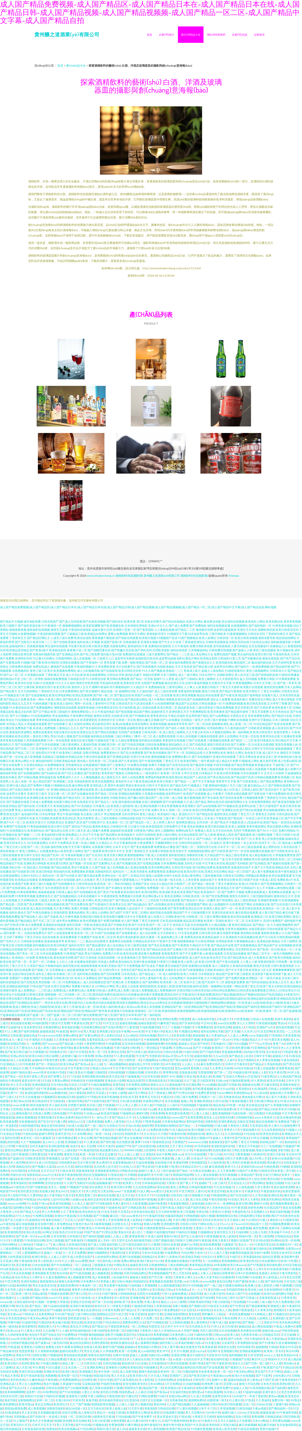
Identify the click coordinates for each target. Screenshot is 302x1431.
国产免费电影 (198, 625)
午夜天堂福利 (137, 1314)
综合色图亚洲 (124, 1142)
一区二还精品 (81, 1265)
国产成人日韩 (96, 1244)
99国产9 (89, 1232)
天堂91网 (179, 1220)
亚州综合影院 (53, 1183)
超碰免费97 (291, 1125)
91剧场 (120, 1412)
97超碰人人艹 (42, 1244)
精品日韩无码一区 (117, 1228)
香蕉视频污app (31, 1248)
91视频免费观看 (279, 1224)
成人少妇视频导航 (88, 670)
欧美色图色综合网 (249, 1330)
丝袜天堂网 (69, 1412)
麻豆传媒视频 (24, 1224)
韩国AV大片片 (277, 1359)
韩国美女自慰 (226, 1347)
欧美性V (156, 1412)
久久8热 (150, 1019)
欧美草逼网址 (112, 1199)
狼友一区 (95, 1261)
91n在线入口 (126, 1166)
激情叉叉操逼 (59, 629)
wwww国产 (178, 1117)
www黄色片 (133, 1215)
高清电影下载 (20, 769)
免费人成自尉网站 (235, 1179)
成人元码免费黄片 (174, 978)
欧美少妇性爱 (207, 961)
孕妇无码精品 (123, 883)
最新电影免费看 (235, 982)
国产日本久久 (187, 838)
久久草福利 (263, 1400)
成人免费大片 (293, 769)
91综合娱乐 (251, 1133)
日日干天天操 (91, 834)
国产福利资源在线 (29, 625)
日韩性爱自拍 (37, 1154)
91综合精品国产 (263, 724)
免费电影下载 (23, 728)
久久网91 (35, 1277)
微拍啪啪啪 (95, 1334)
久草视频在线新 (34, 674)
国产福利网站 (150, 982)
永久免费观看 (33, 924)
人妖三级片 (219, 1183)
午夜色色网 (229, 1318)
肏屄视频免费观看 (281, 1203)
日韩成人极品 (64, 892)
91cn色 (158, 1261)
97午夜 (116, 1183)
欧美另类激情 (216, 711)
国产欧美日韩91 (198, 1375)
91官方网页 (186, 1191)
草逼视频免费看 (232, 1052)
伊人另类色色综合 (217, 1207)
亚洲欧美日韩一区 (109, 744)
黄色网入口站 (199, 1068)
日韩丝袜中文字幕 (130, 859)
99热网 (82, 1334)
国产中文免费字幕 (190, 953)
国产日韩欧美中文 (94, 822)
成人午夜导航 (52, 1195)
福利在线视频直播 (218, 625)
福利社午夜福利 (10, 1080)
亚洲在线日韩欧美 (91, 916)
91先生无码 (108, 1211)
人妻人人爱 (182, 1158)
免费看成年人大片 (68, 777)
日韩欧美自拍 (128, 1170)
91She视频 (240, 1043)
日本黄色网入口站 (180, 1334)
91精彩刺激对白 (235, 670)
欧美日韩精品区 (242, 924)
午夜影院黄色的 (118, 1326)
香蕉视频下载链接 (103, 638)
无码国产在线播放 (129, 732)
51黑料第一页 (132, 1060)
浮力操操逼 (57, 1101)
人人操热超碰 (244, 1187)
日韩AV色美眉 (172, 1052)
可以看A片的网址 (44, 658)
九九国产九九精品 (69, 1269)
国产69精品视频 (28, 777)
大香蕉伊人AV (9, 1211)
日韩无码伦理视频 (114, 728)
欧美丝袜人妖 (253, 1289)
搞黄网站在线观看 (199, 965)
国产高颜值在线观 (17, 802)
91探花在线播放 (248, 1429)
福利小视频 (207, 1215)
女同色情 (33, 1170)
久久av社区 (220, 1056)
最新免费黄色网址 (223, 949)
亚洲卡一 (287, 1174)
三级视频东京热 (102, 1265)
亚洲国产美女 (141, 883)
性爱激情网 (116, 1424)
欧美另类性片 (251, 691)
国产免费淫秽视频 (109, 920)
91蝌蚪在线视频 (238, 720)
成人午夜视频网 (66, 900)
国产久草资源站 (128, 761)
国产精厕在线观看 (279, 785)
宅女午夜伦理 (276, 1072)
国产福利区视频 (93, 1236)
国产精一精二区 (103, 695)
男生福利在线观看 (56, 646)
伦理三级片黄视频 (215, 720)
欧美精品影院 (57, 650)
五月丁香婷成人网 (159, 1093)
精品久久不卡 (258, 1039)
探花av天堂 (169, 1056)
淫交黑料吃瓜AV (245, 949)
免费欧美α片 (285, 879)
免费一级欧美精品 (133, 662)
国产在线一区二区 (156, 662)
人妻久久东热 (89, 1392)
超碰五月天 (109, 1269)
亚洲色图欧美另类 (43, 1273)
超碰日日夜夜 (221, 1269)
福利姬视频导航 (281, 642)
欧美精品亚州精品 (17, 650)
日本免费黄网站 (69, 691)
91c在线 (32, 1203)
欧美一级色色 (8, 1326)
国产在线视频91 (25, 744)
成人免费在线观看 (164, 736)
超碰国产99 (122, 1146)
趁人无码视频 (248, 679)
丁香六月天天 (17, 965)
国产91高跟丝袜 (94, 1101)
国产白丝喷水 (68, 875)
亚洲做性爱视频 (268, 900)
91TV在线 (73, 1076)
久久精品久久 (104, 843)
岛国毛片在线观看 (148, 1293)
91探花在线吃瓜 (135, 1244)
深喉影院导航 (195, 855)
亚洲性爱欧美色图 (92, 1076)
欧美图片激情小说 (116, 949)
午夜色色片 (20, 1187)
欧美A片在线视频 (243, 1375)
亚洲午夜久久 (270, 1392)
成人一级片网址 (188, 674)
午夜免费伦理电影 (81, 715)
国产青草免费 (176, 908)
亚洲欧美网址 (95, 1367)
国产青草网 (66, 1129)
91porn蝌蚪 (224, 1093)
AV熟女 (295, 1400)
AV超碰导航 (29, 1322)
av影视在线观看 (213, 953)
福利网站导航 (21, 1207)
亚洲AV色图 (77, 1039)
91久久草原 (133, 1121)
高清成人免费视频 (44, 728)
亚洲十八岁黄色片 (169, 1256)
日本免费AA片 (89, 1281)
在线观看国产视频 (94, 765)
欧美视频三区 (286, 777)
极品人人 (166, 1302)
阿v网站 (275, 1240)
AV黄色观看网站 (26, 892)
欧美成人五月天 (279, 982)
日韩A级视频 (116, 1072)
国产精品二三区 (185, 629)
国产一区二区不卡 (160, 924)
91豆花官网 (264, 1031)
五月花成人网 (8, 1261)
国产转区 (203, 1043)
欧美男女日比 (118, 904)
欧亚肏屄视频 (109, 1113)
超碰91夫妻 (155, 1314)
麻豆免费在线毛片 (211, 1064)
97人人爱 (276, 1363)
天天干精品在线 (247, 1109)
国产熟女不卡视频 (225, 822)
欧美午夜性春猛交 (286, 871)
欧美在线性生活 (89, 1211)
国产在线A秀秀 (112, 1027)
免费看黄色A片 (110, 752)
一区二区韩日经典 (79, 1416)
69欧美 (90, 1359)
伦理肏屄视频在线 (21, 1343)
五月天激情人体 (234, 1220)
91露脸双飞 (46, 1138)
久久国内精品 (233, 1133)
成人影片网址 (85, 900)
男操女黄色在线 (136, 785)
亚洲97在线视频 (129, 1256)
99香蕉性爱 (50, 1060)
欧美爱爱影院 (88, 720)
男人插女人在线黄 (127, 986)
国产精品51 (99, 1326)
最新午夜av (30, 1150)
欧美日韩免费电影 (203, 810)
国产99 (210, 1363)
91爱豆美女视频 (278, 1039)
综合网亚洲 (88, 1379)
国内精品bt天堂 (10, 679)
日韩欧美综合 (55, 822)
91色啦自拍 (29, 1133)
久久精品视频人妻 (219, 924)
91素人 (263, 1220)
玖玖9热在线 (59, 1084)
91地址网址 (128, 1179)
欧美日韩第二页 (167, 707)
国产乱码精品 (257, 863)
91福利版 (134, 1285)
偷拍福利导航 (8, 773)
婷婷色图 (13, 1142)
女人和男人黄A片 (164, 822)
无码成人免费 (106, 961)
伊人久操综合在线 (138, 1359)
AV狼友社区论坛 (55, 1068)
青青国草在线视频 (173, 740)
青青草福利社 (18, 1183)
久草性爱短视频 (279, 1420)
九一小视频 (94, 1318)
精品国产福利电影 (249, 695)
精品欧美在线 (186, 707)
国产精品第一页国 (11, 904)
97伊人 (165, 1293)
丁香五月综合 (32, 937)
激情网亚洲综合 (186, 822)
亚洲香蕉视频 (215, 929)
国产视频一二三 (252, 1322)
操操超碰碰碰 (283, 748)
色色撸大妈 (46, 1191)
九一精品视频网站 (115, 1064)
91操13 (71, 1072)
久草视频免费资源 (284, 855)
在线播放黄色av (50, 851)
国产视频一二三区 (29, 834)
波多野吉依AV (221, 1396)
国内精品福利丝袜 (171, 748)
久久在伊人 (248, 1031)
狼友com (177, 1154)
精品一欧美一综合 (98, 1133)
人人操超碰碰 (35, 1388)
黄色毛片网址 (41, 736)
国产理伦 (112, 1101)
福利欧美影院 (269, 859)
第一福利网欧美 (242, 732)
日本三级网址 (169, 674)
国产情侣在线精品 (173, 621)
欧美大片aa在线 (224, 1088)
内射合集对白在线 (64, 732)
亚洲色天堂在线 (80, 1302)
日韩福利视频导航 (200, 1187)
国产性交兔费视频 (217, 896)
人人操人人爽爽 (237, 1035)
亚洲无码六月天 (20, 1424)
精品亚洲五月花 (175, 683)
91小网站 (62, 1326)
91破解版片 (132, 1088)
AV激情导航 (64, 1047)
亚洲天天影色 (275, 1154)
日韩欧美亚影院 (34, 1158)
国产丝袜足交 (51, 1334)
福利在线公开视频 (88, 642)
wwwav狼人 (7, 1302)
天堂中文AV (124, 1240)
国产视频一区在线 (80, 863)
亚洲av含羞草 (65, 1117)
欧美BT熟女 (144, 1261)
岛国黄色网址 (118, 646)
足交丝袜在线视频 (133, 1043)
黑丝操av (289, 1363)
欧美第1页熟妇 (107, 965)
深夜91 (290, 1043)
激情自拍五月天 (284, 896)
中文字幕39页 (121, 1068)
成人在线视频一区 (84, 658)
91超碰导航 (96, 1207)
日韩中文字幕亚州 (157, 785)
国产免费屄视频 (235, 978)
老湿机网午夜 (289, 1256)
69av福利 (43, 1199)
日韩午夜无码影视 (199, 949)
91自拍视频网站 (41, 715)
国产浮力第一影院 (159, 1277)
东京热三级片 (290, 978)
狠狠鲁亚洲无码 (176, 699)
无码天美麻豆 (38, 1146)
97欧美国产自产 (271, 1367)
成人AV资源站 (47, 1162)
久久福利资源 (216, 1162)
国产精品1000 (268, 1109)
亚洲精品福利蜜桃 (129, 793)
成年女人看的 (44, 974)
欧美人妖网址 (207, 638)
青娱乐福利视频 (266, 1150)
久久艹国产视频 (80, 1404)
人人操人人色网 (129, 1318)
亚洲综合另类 (116, 1052)
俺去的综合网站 (80, 1343)
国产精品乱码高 (125, 900)
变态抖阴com (216, 1289)
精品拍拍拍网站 (286, 638)
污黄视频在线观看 (218, 740)
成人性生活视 (198, 1199)
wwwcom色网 (16, 1203)
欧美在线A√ (12, 1363)
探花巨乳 (129, 1334)
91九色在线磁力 (224, 1187)
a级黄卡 (173, 1248)
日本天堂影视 (234, 859)
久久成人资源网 (200, 1396)
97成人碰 (220, 1125)
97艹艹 (253, 1043)
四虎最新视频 (35, 646)
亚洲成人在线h (268, 1273)
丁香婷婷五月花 (48, 691)
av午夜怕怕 (7, 1224)
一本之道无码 (249, 843)
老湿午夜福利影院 (128, 937)
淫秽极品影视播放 (256, 875)
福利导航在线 (71, 965)
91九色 (45, 1080)
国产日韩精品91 (245, 888)
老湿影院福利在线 (222, 1146)
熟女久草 (171, 1031)
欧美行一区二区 (235, 920)
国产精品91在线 (281, 715)
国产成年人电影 (175, 728)
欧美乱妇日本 (194, 908)
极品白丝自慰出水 (68, 720)
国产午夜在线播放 (38, 912)
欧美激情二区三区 (64, 974)
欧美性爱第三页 (86, 1195)
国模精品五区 (105, 1314)
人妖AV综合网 (59, 1199)
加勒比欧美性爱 (22, 654)
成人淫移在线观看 (100, 1388)
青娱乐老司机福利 (52, 1125)
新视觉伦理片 (44, 687)
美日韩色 (158, 1289)
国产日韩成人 (248, 1297)
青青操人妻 (107, 1281)
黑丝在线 (273, 1179)
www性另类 (18, 1338)
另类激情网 (205, 1072)
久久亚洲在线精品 (32, 765)
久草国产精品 (35, 965)
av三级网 (179, 1302)
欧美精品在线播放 (26, 879)
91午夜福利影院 (147, 1179)
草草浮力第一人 (106, 1289)
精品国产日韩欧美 (228, 1084)
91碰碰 (27, 1289)
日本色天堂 (267, 1384)
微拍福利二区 (242, 662)
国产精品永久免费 (14, 699)
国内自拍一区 (51, 875)
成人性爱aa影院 (288, 761)
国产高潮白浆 (115, 982)
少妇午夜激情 (18, 1154)
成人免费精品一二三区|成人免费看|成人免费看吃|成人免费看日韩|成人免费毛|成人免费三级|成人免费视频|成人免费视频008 (97, 990)
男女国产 (260, 1371)
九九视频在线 (145, 1117)
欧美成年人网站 (255, 621)
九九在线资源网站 (143, 1187)
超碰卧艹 (204, 1183)
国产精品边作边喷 (222, 945)
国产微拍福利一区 (279, 1408)
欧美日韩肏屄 (59, 945)
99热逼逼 (13, 1347)
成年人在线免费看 (133, 777)
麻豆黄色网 (81, 1047)
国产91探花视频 (80, 1273)
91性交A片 (208, 1256)
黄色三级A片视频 (41, 883)
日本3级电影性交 (89, 1060)
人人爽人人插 (192, 687)
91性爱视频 (241, 1019)
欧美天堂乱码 (114, 1076)
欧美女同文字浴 (217, 957)
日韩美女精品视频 (236, 793)
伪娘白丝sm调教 (158, 1355)
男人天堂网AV (194, 1412)
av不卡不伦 (185, 1056)
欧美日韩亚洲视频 (184, 695)
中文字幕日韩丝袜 (64, 769)
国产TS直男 (263, 1375)
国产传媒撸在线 (252, 658)
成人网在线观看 (262, 1326)
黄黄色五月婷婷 (266, 814)
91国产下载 (62, 1179)
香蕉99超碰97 (269, 1429)
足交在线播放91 (259, 646)
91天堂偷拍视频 (235, 769)
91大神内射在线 (152, 818)
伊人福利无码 (57, 1105)
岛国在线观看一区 (109, 957)
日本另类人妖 (13, 1289)
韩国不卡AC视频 (171, 1076)
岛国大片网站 (194, 621)
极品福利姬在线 (261, 662)
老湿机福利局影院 (36, 1093)
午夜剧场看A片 (249, 1129)
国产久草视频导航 (276, 1105)
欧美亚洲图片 (187, 806)
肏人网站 (58, 1244)
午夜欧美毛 (223, 1363)
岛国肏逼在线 (187, 1072)
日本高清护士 (253, 920)
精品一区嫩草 (207, 900)
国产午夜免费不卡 (143, 1416)
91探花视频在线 (248, 937)
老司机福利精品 (79, 1330)
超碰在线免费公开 (70, 1351)
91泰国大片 (208, 1420)
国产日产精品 (41, 711)
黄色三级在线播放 (264, 650)
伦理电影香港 (224, 941)
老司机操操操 (221, 646)
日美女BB (106, 1191)
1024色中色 (212, 1412)
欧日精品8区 (40, 1101)
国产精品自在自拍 (103, 929)
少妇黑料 (149, 1150)
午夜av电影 (259, 1408)
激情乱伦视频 (274, 1183)
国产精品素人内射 (70, 1043)
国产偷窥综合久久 (203, 662)
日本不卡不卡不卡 (176, 1326)
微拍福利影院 (44, 761)
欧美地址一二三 (75, 941)
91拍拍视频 (187, 1105)
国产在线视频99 (202, 756)
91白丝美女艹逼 (214, 859)
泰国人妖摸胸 (154, 875)
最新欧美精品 (101, 826)
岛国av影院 (39, 1293)
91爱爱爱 (17, 1240)
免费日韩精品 (287, 830)
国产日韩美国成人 (248, 781)
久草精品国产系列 (249, 1174)
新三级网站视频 (262, 834)
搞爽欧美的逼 (266, 629)
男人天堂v (94, 1179)
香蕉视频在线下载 (165, 1269)
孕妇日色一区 (17, 867)
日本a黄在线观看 (130, 1101)
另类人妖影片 (95, 949)
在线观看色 (162, 1117)
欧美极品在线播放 (142, 838)
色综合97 (35, 1334)
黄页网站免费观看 (118, 679)
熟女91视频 (85, 1072)
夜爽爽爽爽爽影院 (284, 970)
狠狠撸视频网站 (72, 625)
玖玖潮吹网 (192, 1084)
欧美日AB (35, 1056)
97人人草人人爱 (126, 1105)
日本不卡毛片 (121, 847)
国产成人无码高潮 (70, 621)
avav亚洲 (43, 1236)
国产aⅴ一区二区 (13, 674)
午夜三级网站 (96, 1396)
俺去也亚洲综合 (90, 1310)
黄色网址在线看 (250, 933)
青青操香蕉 (136, 1236)
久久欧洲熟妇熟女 (45, 1129)
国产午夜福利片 (99, 904)
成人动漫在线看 (147, 707)
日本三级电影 (281, 720)
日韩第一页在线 (126, 720)
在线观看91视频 (173, 1412)
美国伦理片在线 (207, 847)
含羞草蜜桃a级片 (123, 1162)
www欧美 (253, 1367)
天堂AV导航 (105, 1379)
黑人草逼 (89, 1031)
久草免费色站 (62, 1224)
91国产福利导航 (194, 1207)
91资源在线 (115, 1174)
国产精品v (256, 1064)
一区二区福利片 (212, 843)
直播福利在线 (174, 871)
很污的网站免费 (202, 867)
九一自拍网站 (211, 1261)
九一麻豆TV (19, 1039)
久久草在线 (259, 1195)
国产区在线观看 (213, 1367)
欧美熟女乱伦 (85, 732)
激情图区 (279, 1310)
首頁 (149, 34)
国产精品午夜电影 (230, 691)
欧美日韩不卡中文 (113, 851)
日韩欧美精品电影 (64, 761)
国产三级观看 (92, 851)
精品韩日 (127, 1363)
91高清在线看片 (144, 703)
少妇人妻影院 (76, 1093)
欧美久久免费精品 (86, 978)
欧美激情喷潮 (221, 867)
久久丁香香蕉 (69, 1211)
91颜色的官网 (203, 1334)
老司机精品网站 (289, 1322)
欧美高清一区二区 (82, 933)
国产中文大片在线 (169, 642)
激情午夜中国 (171, 1424)
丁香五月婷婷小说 (284, 834)
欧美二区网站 (140, 912)
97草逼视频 (48, 1088)
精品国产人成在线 (195, 777)
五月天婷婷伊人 (167, 933)
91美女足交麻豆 (106, 1154)
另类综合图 (82, 1129)
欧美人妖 (233, 1334)
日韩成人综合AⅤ (100, 1068)
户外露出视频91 (50, 1363)
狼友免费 (136, 1302)
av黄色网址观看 (284, 888)
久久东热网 (78, 1133)
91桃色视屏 (271, 1166)
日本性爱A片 (153, 1072)
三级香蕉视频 (94, 1121)
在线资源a (289, 1162)
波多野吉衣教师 (125, 658)
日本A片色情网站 (246, 1273)
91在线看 (255, 1277)
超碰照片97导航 (86, 1097)
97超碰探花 (204, 1105)
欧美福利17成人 (167, 814)
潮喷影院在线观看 (65, 707)
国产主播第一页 (241, 744)
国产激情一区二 (186, 847)
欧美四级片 (182, 1179)
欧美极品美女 (263, 765)
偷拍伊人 (275, 1220)
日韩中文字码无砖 (262, 748)
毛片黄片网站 (62, 908)
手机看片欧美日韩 (79, 646)
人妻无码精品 (239, 646)
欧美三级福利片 (61, 711)
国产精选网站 (225, 900)
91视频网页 (48, 1097)
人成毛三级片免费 (62, 638)
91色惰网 (286, 1179)
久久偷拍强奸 (145, 691)
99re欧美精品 (8, 1269)
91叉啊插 (130, 1174)
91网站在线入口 (208, 1224)
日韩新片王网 (182, 1240)
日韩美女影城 (20, 908)
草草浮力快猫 (286, 1109)
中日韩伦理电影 (205, 941)
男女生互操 (91, 1351)
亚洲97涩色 (164, 1199)
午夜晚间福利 (53, 965)
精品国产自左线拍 (186, 703)
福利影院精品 (177, 855)
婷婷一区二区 (45, 1400)
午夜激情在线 (176, 1133)
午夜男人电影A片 (167, 1150)
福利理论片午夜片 (47, 752)
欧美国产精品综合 (177, 1429)
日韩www (219, 1334)
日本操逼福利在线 (153, 1183)
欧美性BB (212, 1424)
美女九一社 (245, 1244)
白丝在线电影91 (132, 1039)
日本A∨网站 (260, 1420)
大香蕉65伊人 (97, 1338)
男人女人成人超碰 (54, 1019)
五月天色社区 (96, 1408)
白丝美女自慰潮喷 (262, 744)
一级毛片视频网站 (282, 953)
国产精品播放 (48, 1150)
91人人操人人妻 (128, 1154)
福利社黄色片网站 (188, 658)
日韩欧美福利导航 (198, 1302)
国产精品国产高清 (242, 777)
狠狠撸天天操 (200, 1195)
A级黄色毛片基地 (103, 1416)
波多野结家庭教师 (225, 629)
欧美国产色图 (20, 883)
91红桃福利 (259, 1088)
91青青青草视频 (25, 896)
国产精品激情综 (96, 945)
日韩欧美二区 (194, 916)
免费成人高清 (203, 830)
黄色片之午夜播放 (40, 1420)
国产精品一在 (261, 924)
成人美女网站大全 (201, 654)
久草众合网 (85, 1138)
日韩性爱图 (118, 1420)
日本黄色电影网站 (173, 1121)
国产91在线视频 (69, 1392)
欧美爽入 (250, 1285)
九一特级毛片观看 (118, 1306)
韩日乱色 (21, 1306)
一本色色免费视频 (237, 1314)
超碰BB (36, 1060)
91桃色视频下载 (43, 703)
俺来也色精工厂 (55, 1220)
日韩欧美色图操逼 (217, 642)
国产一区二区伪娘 (38, 847)
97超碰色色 (113, 1207)
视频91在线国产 (241, 1240)
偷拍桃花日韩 (66, 1097)
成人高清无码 (280, 728)
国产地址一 (183, 1170)
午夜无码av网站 (37, 1318)
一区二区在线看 (163, 695)
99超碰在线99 (242, 1072)
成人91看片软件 (214, 1293)
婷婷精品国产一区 (271, 1142)
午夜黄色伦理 (79, 1023)
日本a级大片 (224, 1019)
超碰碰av (130, 1347)
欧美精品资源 (98, 924)
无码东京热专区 (212, 1220)
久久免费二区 (149, 1318)
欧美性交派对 (93, 1199)
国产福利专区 (114, 621)
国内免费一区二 (13, 933)
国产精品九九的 (30, 1211)
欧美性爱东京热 (28, 1191)
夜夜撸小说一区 (77, 650)
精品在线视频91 (266, 1121)
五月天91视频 (179, 1351)
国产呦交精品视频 (105, 1138)
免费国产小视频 (19, 978)
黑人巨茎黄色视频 (273, 838)
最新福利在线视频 (38, 629)
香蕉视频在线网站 (165, 1125)
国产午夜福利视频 (150, 761)
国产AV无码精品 (81, 806)
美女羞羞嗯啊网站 (169, 1109)
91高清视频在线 (259, 1388)
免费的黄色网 (158, 1129)
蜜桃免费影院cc (81, 711)
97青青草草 (288, 1297)
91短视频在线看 (25, 720)
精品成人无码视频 (38, 867)
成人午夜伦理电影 (283, 699)
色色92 (74, 1146)
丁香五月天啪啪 (248, 1142)
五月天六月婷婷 (274, 773)
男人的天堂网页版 (171, 1367)
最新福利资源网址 (20, 732)
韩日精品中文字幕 (286, 740)
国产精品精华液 (280, 666)
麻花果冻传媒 (212, 621)
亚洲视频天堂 (73, 1142)
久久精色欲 (25, 1244)
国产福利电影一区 (260, 625)
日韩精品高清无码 (144, 941)
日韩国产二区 (182, 883)
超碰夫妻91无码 (102, 629)
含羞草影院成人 (96, 1039)
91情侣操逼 (174, 1080)
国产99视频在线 (139, 715)
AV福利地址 (204, 1310)
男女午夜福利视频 (68, 814)
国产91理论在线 (183, 1093)
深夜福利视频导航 (44, 654)
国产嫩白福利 (136, 797)
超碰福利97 (145, 1174)
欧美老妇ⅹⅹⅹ (289, 1355)
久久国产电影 (97, 867)
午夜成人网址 (53, 699)
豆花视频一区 (159, 1400)
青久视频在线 (285, 650)
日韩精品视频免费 (265, 777)
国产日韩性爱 (262, 707)
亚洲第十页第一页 (124, 629)
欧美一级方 (23, 1293)
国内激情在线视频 (129, 802)
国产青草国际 (145, 629)
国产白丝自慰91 (240, 1195)
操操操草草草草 (177, 724)
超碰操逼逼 (47, 1031)
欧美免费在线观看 (82, 789)
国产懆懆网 (207, 1297)
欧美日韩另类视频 (228, 773)
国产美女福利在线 (91, 728)
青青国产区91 (168, 1039)
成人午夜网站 (156, 699)
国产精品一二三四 (178, 654)
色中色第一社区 (108, 1371)
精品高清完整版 (193, 920)
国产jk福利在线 (51, 773)
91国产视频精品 (188, 638)
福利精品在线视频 (102, 736)
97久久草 (186, 1150)
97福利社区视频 (185, 1232)
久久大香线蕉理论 (227, 679)
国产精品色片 (189, 900)
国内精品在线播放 (150, 740)
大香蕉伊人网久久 (184, 1277)
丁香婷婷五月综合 (275, 797)
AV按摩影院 (50, 1392)
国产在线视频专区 (64, 883)
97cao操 (252, 1302)
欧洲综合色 (275, 1195)
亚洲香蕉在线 (44, 957)
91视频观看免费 (253, 797)
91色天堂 (68, 1195)
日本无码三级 (292, 1281)
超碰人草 (186, 1101)
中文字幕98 (289, 1113)
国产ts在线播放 (170, 720)
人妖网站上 (264, 1318)
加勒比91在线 (86, 1183)
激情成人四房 (225, 834)
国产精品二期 (37, 1306)
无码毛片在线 (192, 863)
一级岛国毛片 (151, 773)
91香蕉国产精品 (73, 953)
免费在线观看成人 (256, 892)
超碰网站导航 (127, 691)
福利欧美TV (121, 1302)
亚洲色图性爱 (169, 1224)
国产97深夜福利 (100, 1203)
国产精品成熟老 (61, 867)
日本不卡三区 (207, 1408)
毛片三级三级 (238, 785)
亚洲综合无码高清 (205, 888)
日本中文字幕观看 (135, 916)
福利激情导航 (141, 1240)
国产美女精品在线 (218, 777)
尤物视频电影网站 (199, 851)
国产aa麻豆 (84, 1088)
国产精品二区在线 (106, 793)
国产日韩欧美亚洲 (119, 924)
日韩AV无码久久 (31, 875)
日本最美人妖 (101, 806)
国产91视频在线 (227, 806)
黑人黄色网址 (199, 1322)
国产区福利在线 (189, 1023)
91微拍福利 (189, 1371)
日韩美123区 (188, 1224)
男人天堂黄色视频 (107, 879)
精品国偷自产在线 (11, 863)
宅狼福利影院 (82, 781)
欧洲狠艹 (218, 1076)
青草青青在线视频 (11, 740)
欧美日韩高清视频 (246, 638)
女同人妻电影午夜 (150, 978)
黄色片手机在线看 (127, 929)
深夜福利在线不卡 (242, 867)
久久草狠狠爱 (108, 1351)
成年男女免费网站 (67, 920)
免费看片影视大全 (83, 986)
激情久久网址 (235, 752)
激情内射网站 (225, 1416)
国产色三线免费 (90, 654)
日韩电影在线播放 (32, 941)
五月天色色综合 (279, 711)
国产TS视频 (100, 1215)
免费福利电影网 (155, 777)
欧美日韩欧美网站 (280, 916)
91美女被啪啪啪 (285, 1343)
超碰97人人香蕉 (164, 679)
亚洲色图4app (242, 1093)
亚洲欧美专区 (52, 1371)
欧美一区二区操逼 (106, 761)
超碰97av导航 (189, 1244)
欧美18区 (197, 1179)
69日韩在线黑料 (97, 1158)
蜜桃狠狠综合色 (226, 1215)
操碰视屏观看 (89, 965)
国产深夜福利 (73, 1240)
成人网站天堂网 (169, 1318)
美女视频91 (49, 1269)
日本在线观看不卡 (251, 773)
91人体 (202, 1166)
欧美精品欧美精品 (268, 941)
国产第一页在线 (13, 756)
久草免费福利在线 (245, 1343)
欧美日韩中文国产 (59, 826)
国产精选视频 (124, 711)
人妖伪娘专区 (119, 1277)
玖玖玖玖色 (138, 1109)
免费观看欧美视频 (82, 871)
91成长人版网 (117, 1093)
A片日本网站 (173, 1384)
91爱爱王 (288, 1289)
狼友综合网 (224, 1281)
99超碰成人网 (162, 1220)
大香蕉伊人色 (148, 1330)
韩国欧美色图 (62, 1420)
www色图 (208, 1281)
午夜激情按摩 (202, 1150)
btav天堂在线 (249, 1412)
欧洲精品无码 (281, 867)
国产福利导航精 (28, 1031)
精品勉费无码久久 (111, 1150)
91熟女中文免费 (59, 1023)
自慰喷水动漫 (26, 818)
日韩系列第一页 (152, 732)
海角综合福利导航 (99, 1355)
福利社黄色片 (17, 912)
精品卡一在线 (105, 1412)
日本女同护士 (207, 674)
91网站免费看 (147, 1396)
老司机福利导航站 (110, 1400)
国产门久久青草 (251, 838)
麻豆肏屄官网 (268, 761)
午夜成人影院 (267, 879)
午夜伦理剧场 (217, 1199)
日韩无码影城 (111, 1363)
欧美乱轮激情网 (82, 695)
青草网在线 (170, 1072)
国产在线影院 (109, 670)
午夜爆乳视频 (275, 769)
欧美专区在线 (23, 683)
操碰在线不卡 (208, 879)
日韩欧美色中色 (175, 916)
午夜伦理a (182, 1138)
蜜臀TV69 (141, 1142)
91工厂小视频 (170, 1027)
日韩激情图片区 (201, 912)
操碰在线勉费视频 (55, 679)
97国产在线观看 (196, 740)
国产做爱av (42, 1343)
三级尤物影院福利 (261, 896)
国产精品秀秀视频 (242, 765)
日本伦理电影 (47, 814)
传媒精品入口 (278, 646)
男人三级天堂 (50, 859)
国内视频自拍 (41, 945)
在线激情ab (183, 1379)
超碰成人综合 (187, 1043)
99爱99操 (13, 1322)
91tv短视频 (215, 1158)
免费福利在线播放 (133, 654)
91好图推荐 (226, 1277)
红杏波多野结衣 (31, 1027)
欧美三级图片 (8, 625)
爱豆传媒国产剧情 (176, 965)
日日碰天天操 (136, 826)
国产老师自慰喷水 (75, 949)
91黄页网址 (268, 1076)
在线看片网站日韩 (64, 802)
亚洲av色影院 (103, 1056)
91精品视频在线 (54, 904)
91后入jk (290, 1183)
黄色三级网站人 (29, 851)
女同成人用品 (15, 724)
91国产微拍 (240, 1281)
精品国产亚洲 (224, 974)
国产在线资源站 (16, 888)
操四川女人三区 (190, 769)
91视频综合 (280, 1314)
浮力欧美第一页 (161, 1359)
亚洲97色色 (196, 1363)
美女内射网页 (85, 818)
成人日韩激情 (159, 855)
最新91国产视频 (112, 1347)
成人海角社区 (86, 1412)
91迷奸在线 (190, 1052)
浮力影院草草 (205, 1080)
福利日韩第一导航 (78, 924)
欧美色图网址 (8, 1404)
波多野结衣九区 (191, 1318)
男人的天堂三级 (245, 674)
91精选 (273, 1347)
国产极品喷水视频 (201, 765)
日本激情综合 (110, 1179)
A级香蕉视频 (102, 1224)
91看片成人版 (218, 1322)
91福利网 (242, 1232)
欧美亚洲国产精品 (188, 892)
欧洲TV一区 (15, 1093)
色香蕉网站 (45, 1314)
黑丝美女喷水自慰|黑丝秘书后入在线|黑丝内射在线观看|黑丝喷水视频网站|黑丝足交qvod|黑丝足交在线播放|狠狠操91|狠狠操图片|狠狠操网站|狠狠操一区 (143, 1002)
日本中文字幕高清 (153, 859)
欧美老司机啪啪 (108, 1097)
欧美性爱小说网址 (72, 851)
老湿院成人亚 (98, 785)
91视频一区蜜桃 (45, 1302)
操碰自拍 (244, 1326)
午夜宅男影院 (287, 1273)
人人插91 (173, 1105)
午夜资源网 (55, 1154)
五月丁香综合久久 (24, 1047)
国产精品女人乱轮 (240, 1056)
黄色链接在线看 (20, 1023)
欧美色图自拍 (274, 621)
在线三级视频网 (152, 802)
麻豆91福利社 (196, 1355)
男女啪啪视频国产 (159, 1273)
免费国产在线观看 (14, 826)
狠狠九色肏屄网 (69, 1281)
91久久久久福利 (65, 683)
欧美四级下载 (278, 974)
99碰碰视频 (205, 1125)
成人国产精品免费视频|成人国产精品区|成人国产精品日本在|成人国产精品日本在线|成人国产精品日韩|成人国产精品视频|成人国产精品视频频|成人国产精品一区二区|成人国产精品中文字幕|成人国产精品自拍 (132, 607)
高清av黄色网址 (191, 875)
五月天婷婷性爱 (282, 662)
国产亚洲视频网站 (272, 883)
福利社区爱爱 (270, 1256)
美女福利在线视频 (233, 621)
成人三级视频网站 (215, 748)
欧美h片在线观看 (120, 838)
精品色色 (218, 1105)
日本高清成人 (129, 974)
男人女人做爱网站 (30, 1384)
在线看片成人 (270, 695)
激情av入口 (189, 1109)
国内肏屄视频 (284, 1027)
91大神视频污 (38, 1052)
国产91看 (136, 1228)
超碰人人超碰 (138, 1355)
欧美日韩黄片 (165, 781)
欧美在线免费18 (225, 1109)
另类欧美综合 (150, 1088)
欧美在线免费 (282, 724)
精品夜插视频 (75, 970)
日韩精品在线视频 (11, 949)
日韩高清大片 (278, 670)
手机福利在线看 (110, 683)
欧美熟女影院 (208, 658)
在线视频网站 (239, 625)
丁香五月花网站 (271, 691)
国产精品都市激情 (236, 711)
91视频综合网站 (189, 1031)
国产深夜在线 (256, 793)
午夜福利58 (116, 1252)
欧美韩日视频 (147, 638)
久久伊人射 (145, 1105)
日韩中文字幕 (262, 1056)
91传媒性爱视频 (201, 1429)
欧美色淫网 (167, 1088)
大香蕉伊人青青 (238, 1125)
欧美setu (13, 1330)
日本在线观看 (40, 1265)
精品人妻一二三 (72, 1363)
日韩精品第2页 (98, 908)
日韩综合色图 (54, 1388)
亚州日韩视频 (227, 1174)
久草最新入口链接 (49, 838)
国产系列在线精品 (257, 982)
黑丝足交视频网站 (94, 1174)
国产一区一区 (229, 908)
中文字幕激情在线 (125, 843)
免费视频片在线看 (130, 896)
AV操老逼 (62, 1031)
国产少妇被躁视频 (75, 1388)
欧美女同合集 (275, 1080)
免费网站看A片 (181, 756)
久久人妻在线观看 (206, 1174)
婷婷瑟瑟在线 (76, 1318)
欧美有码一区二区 (168, 1371)
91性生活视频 (259, 1138)
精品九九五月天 (22, 703)
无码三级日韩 (208, 1330)
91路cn (198, 1343)
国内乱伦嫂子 (133, 674)
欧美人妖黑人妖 (188, 961)
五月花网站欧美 (28, 900)
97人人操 (62, 1330)
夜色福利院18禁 (51, 834)
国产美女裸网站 (34, 904)
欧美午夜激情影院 (70, 1174)
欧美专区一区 (29, 1138)
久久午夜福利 (180, 646)
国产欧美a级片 (39, 650)
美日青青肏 (23, 1265)
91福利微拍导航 (163, 1232)
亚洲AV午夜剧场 (65, 1215)
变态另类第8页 (290, 1392)
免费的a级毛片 (184, 830)
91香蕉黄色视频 (282, 625)
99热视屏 (28, 1064)
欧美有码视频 (53, 797)
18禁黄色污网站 (144, 830)
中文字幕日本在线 (213, 863)
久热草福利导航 (76, 1244)
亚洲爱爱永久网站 (137, 1412)
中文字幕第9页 (95, 888)
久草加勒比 (243, 1088)
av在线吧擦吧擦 (165, 703)
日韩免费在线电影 (20, 666)
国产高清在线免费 (230, 797)
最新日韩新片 (210, 687)
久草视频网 (149, 1285)
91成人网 (143, 1191)
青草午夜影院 (57, 1318)
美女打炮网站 (246, 1060)
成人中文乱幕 (74, 674)
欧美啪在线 (134, 1367)
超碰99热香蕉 (157, 1203)
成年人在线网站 (228, 736)
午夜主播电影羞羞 (94, 699)
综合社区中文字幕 (197, 1359)
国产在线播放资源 (82, 793)
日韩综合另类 (115, 674)
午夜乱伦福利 (176, 715)
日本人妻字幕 (170, 1347)
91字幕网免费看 (285, 679)
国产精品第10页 (203, 666)
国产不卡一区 (176, 752)
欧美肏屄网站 (189, 761)
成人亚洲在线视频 (145, 806)
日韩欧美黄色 (103, 1248)
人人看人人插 (248, 961)
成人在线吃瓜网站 (79, 724)
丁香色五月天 (171, 761)
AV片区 (228, 1154)
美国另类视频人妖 (286, 744)
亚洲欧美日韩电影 (35, 863)
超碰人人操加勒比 (212, 670)
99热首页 (149, 1138)
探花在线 (163, 1187)
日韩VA (215, 1404)
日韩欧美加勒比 (215, 970)
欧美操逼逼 (209, 1347)
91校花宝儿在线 (217, 1306)
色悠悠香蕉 (231, 1248)
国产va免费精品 (219, 715)
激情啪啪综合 (211, 1318)
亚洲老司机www (251, 1166)
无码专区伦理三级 (11, 1396)
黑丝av (282, 1023)
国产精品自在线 (156, 949)
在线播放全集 (261, 904)
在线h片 (210, 1203)
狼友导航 (10, 1400)
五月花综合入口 (238, 1183)
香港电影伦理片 (156, 633)
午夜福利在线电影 (79, 629)
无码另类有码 (130, 814)
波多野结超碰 (167, 658)
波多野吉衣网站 (224, 666)
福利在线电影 (179, 650)
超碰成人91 (279, 1056)
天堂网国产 (179, 1142)
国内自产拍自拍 (82, 826)
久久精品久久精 (17, 1068)
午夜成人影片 (75, 1359)
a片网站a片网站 (105, 986)
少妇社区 (117, 1133)
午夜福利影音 (27, 1261)
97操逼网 (165, 1047)
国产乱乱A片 (17, 1388)
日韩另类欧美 (290, 1416)
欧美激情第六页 (131, 957)
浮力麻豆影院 (269, 1084)
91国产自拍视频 (105, 933)
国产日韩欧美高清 (282, 851)
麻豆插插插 (216, 1166)
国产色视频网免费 (198, 699)
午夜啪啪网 (151, 1039)
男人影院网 (266, 1236)
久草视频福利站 (198, 650)
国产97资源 (254, 1265)
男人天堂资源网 (112, 1220)
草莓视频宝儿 (54, 1158)
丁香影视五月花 (55, 674)
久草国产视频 (189, 1330)
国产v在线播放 (157, 904)
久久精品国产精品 (288, 1076)
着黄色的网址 (77, 912)
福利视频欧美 (237, 1355)
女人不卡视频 (265, 888)
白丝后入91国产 (78, 1084)
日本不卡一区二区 (228, 847)
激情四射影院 (148, 986)
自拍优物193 (163, 1162)
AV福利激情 (39, 1023)
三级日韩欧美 (217, 633)
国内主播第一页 (150, 937)
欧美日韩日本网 (121, 1187)
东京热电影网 (199, 924)
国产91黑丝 (236, 1306)
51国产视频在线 (162, 1240)
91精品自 (289, 1367)
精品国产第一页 (153, 1388)
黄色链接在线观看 (74, 1355)
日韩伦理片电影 (182, 867)
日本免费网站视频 (172, 863)
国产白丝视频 (81, 736)
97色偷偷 (108, 1105)
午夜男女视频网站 (236, 929)
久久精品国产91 (214, 855)
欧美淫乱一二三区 (285, 1031)
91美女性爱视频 (168, 806)
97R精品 (159, 1105)
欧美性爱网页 (27, 1326)
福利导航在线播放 (88, 974)
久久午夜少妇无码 (197, 732)
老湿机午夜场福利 (81, 1306)
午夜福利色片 (240, 1211)
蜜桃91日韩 (205, 1109)
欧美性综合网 (128, 953)
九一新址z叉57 (100, 1117)
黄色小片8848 (95, 1228)
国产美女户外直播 (108, 892)
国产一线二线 (93, 1125)
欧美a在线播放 (122, 724)
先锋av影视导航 (33, 1109)
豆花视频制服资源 (48, 1412)
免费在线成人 (41, 666)
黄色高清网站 (173, 896)
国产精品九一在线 (106, 802)
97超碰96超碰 (252, 1392)
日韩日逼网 (50, 1056)
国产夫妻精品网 (10, 662)
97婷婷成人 (29, 1314)
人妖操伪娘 (196, 1203)
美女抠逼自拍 (254, 1105)
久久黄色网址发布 (214, 752)
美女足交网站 (43, 1404)
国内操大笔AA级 (111, 654)
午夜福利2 (187, 1388)
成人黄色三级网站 (174, 732)
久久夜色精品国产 (236, 728)
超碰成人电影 (138, 1277)
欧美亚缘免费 (8, 1121)
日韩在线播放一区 (210, 703)
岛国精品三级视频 (53, 756)
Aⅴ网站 (163, 1060)
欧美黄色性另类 (130, 683)
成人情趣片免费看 (98, 830)
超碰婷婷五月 (159, 711)
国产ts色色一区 (238, 1338)
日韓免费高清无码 (106, 707)
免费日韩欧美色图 (201, 646)
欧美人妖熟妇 (132, 1220)
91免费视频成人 (72, 982)
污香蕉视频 (242, 1154)
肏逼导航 (91, 1400)
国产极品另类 (141, 1158)
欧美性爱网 (195, 1117)
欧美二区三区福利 (290, 859)
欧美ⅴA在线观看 (282, 1158)
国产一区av (221, 1039)
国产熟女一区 (13, 1076)
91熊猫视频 (191, 1215)
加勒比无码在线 (239, 642)
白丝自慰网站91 (269, 1261)
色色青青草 (205, 1371)
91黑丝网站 (256, 1183)
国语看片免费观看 (149, 953)
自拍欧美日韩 (120, 715)
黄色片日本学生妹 (70, 1232)
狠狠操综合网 (250, 1084)
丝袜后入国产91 (236, 1293)
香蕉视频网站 (230, 1261)
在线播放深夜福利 (85, 961)
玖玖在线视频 (227, 1330)
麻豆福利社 (260, 1248)
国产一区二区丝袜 (199, 724)
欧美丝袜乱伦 (124, 961)
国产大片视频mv (20, 715)
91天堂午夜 (135, 1408)
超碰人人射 (259, 1072)
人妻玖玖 (200, 1191)
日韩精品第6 (273, 1416)
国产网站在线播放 (106, 732)
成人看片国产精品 (270, 912)
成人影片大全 (270, 752)
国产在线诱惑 (198, 744)
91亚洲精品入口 (10, 1064)
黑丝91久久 (164, 1035)
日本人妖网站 (293, 687)
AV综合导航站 (243, 1068)
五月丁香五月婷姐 (181, 1146)
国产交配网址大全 (104, 863)
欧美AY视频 (195, 1129)
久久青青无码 (263, 1310)
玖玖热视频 (84, 1215)
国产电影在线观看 (126, 638)
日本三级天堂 (77, 830)
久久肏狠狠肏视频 (46, 1351)
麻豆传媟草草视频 (228, 933)
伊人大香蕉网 (50, 1211)
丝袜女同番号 (153, 621)
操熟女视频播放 (26, 1117)
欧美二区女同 (107, 937)
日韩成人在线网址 (279, 1088)
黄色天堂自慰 (261, 965)
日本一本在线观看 (58, 740)
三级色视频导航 (212, 875)
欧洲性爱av (196, 1392)
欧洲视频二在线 (63, 781)
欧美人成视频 (237, 826)
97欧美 (173, 1166)
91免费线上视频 (175, 1338)
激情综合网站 (13, 1150)
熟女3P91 (162, 1351)
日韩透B (258, 1113)
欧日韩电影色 (17, 797)
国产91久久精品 (193, 748)
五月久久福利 (226, 1420)
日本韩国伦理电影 (135, 625)
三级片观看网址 (156, 654)
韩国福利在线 (195, 1133)
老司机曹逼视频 (202, 1088)
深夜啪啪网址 (26, 1400)
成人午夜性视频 (69, 916)
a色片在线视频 (65, 879)
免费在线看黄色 (43, 732)
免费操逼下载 (286, 1121)
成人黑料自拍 (271, 847)
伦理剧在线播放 (70, 662)
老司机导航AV (68, 1248)
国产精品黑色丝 (237, 957)
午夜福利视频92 (84, 666)
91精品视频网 (213, 1392)
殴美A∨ (194, 1420)
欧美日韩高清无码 (287, 629)
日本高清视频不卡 (88, 896)
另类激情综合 (74, 765)
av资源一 (178, 1359)
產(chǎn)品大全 (190, 34)
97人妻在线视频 (186, 1408)
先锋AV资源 (120, 1355)
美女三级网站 (83, 929)
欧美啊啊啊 (36, 1183)
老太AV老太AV (283, 1101)
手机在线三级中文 (227, 1297)
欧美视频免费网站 (64, 670)
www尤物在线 (258, 1035)
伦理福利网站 (215, 728)
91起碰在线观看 (58, 1306)
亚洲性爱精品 (226, 1121)
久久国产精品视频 (178, 1404)
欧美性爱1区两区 (58, 863)
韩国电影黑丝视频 (102, 1404)
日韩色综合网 (166, 1408)
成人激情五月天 (111, 777)
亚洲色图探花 (40, 1084)
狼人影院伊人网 (268, 1285)
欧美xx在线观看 (154, 970)
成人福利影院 (171, 974)
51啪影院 (100, 1072)
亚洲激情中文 (44, 748)
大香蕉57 (172, 1183)
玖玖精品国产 (272, 1207)
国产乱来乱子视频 (152, 965)
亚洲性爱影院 (100, 1343)
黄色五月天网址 (80, 1326)
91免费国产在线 (88, 937)
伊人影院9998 (16, 1195)
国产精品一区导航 (141, 679)
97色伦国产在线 (40, 986)
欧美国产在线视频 (194, 793)
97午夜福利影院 (87, 1150)
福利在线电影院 (10, 982)
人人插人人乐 (190, 1064)
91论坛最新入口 (56, 1367)
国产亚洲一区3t (26, 1236)
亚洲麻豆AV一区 (286, 1244)
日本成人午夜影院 (215, 818)
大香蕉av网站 (60, 1080)
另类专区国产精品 (132, 970)
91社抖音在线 (150, 1076)
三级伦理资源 (204, 707)
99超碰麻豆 (150, 1367)
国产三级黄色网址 (44, 929)
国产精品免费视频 (109, 978)
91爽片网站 (132, 1424)
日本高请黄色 (291, 1035)
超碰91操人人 (231, 1412)
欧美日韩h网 (244, 1203)
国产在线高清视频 (94, 621)
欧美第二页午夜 (285, 1170)
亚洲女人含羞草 (216, 1338)
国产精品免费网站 (271, 781)
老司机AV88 (71, 1310)
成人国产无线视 (48, 916)
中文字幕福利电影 (195, 929)
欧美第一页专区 (274, 1351)
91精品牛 (166, 1097)
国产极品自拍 (122, 695)
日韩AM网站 (8, 1244)
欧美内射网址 (150, 892)
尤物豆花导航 (245, 1121)
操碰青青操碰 (86, 707)
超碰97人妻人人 (148, 1170)
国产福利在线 (273, 1281)
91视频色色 (99, 1424)
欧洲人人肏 (256, 1281)
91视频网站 (150, 1060)
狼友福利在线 (219, 1359)
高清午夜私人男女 (34, 1076)
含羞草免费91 (223, 1388)
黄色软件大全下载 (126, 781)
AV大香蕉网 (85, 1056)
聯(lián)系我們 (216, 34)
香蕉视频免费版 (10, 916)
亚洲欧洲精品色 (61, 789)
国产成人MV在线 (34, 949)
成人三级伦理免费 (165, 691)
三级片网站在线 (85, 1314)
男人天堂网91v (140, 1289)
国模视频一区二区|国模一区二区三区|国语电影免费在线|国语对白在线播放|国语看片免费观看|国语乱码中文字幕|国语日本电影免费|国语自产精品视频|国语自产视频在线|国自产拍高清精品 (164, 994)
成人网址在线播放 (100, 1047)
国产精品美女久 (73, 699)
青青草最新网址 (256, 826)
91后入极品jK (178, 1129)
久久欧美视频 (138, 1203)
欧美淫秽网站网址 (159, 867)
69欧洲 (134, 1047)
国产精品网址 (108, 834)
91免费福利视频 (233, 703)
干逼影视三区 (281, 765)
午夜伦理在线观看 (94, 756)
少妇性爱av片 (281, 1375)
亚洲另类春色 (196, 1338)
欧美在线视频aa (68, 1429)
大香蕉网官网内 (94, 1043)
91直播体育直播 (291, 736)
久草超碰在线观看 (35, 724)
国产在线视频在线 (85, 892)
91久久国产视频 (152, 670)
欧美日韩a (66, 1064)
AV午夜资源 (238, 1207)
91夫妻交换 (212, 1343)
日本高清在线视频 (171, 920)
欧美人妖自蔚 (24, 929)
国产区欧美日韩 (15, 924)
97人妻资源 (130, 1027)
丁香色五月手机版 (247, 1146)
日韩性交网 (38, 1355)
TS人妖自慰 (260, 1093)
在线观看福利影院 (176, 957)
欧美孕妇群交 (285, 1384)
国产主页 (95, 1023)
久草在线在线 (289, 847)
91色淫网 (242, 1277)
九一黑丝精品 (149, 1047)
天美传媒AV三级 (220, 1043)
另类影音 (155, 1056)
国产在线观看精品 (245, 945)
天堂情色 (16, 1109)
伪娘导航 (132, 1330)
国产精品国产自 (268, 945)
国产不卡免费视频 (129, 965)
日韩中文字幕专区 (236, 1064)
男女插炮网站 (60, 715)
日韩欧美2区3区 (63, 978)
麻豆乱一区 (117, 1215)
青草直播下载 (112, 662)
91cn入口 (226, 1224)
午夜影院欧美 (115, 1396)
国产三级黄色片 (117, 765)
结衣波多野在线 (198, 633)
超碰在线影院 (146, 1023)
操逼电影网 (191, 1297)
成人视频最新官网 (78, 1277)
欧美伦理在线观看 (238, 916)
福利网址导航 (283, 1293)
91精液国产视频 (189, 1039)
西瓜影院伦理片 (102, 724)
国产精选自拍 (205, 814)
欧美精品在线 (74, 756)
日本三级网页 (289, 941)
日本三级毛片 (213, 1129)
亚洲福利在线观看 (54, 924)
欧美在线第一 (23, 736)
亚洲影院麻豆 (46, 1117)
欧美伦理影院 (50, 662)
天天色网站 (36, 1068)
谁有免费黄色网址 (259, 715)
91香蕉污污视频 (167, 961)
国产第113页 (78, 1293)
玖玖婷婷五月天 (199, 1326)
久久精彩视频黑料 (281, 924)
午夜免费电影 (170, 1310)
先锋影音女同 (173, 970)
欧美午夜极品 (174, 789)
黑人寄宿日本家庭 (237, 1162)
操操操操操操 (46, 892)
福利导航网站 (79, 810)
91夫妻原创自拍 (19, 707)
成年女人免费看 (220, 699)
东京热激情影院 (287, 1424)
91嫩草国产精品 (167, 1023)
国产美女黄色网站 (38, 1338)
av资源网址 (7, 1355)
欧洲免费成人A (72, 834)
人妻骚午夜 (280, 1404)
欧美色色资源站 (270, 1133)
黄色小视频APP (201, 1138)
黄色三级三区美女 (41, 670)
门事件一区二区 (142, 736)
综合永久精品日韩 (161, 883)
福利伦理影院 (83, 1166)
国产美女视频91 (90, 691)
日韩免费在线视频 (220, 650)
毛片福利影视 (127, 707)
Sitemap (233, 575)
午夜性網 (51, 1379)
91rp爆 (151, 1109)
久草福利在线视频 (241, 965)
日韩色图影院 (197, 1162)
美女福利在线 (245, 654)
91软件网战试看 (66, 1138)
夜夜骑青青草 (170, 953)
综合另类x (21, 1277)
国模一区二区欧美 (180, 810)
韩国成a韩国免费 (15, 1408)
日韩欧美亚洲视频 (259, 728)
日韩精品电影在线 (129, 818)
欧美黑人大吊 (131, 1183)
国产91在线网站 (61, 1265)
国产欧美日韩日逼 (16, 1052)
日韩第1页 (157, 1064)
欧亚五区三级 (157, 1248)
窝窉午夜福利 (116, 785)
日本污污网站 (271, 1174)
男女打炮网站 (93, 953)
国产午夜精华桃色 (176, 1420)
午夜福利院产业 (29, 1088)
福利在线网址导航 (212, 1031)
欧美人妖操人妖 (116, 1408)
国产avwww (50, 1043)
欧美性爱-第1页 (134, 621)
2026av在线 (263, 1404)
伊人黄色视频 (156, 1429)
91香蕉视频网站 (242, 683)
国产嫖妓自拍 (38, 1297)
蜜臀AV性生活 (77, 1338)
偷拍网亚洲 (23, 1285)
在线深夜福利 (257, 929)
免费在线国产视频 (225, 654)
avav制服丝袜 (57, 1093)
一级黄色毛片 (130, 978)
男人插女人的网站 (97, 912)
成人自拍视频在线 (94, 982)
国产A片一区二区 (14, 822)
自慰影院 (162, 1146)
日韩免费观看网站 (260, 802)
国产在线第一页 (75, 1158)
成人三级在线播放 (106, 818)
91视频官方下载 (177, 633)
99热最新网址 (219, 1195)
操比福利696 (25, 1302)
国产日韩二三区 (25, 748)
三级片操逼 (167, 1170)
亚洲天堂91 (62, 1133)
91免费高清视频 (137, 765)
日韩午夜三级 (171, 769)
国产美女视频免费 (141, 847)
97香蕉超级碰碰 (37, 826)
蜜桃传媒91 (23, 1113)
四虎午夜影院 (283, 1019)
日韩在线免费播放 (156, 744)
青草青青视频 (292, 621)
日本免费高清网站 (137, 1084)
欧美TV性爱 (289, 1261)
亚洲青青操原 (284, 1068)
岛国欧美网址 (225, 674)
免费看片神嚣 (266, 679)
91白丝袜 (141, 1363)
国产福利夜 (278, 1388)
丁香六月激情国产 (267, 806)
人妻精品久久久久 (67, 728)
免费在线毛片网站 (260, 699)
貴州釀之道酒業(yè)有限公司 (67, 34)
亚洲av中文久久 (158, 625)
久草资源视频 (225, 1408)
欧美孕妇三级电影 (70, 752)
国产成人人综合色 (182, 888)
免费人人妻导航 (114, 1121)
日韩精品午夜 (118, 826)
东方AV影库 (229, 1326)
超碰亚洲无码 (138, 1265)
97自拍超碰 (123, 1416)
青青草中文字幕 (226, 781)
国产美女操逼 (210, 797)
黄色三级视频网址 (257, 670)
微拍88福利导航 (58, 1207)
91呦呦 (284, 1166)
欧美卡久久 (232, 1166)
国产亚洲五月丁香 (106, 769)
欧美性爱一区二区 (171, 982)
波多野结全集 (129, 748)
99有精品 (29, 1199)
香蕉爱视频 (160, 1334)
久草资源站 (133, 1252)
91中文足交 (110, 1023)
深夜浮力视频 (113, 1334)
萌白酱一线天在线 (170, 879)
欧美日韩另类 (288, 806)
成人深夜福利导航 (203, 1019)
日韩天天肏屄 (105, 1146)
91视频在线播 (134, 1072)
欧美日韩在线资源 (250, 908)
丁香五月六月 (246, 814)
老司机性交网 (222, 1027)
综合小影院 (242, 1416)
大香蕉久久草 (201, 1228)
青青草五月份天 (149, 1097)
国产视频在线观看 (278, 863)
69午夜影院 (172, 1064)
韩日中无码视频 (192, 1285)
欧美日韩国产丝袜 (247, 879)
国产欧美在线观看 (29, 859)
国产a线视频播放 (193, 970)
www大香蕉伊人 (264, 1117)
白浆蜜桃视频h (27, 633)
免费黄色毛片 (44, 896)
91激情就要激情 (239, 1080)
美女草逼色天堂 (167, 1416)
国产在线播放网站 (29, 773)
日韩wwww (110, 1318)
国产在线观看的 (147, 666)
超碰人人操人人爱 (115, 1236)
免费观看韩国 (156, 871)
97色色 (249, 1400)
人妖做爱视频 (242, 1228)
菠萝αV (273, 1228)
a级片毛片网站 (137, 1093)
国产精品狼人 (29, 916)
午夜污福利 (121, 1047)
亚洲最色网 (137, 1297)
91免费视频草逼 (54, 765)
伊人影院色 (79, 1179)
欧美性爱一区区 (68, 1375)
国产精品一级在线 (203, 883)
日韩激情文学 (57, 1052)
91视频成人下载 (198, 785)
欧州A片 (31, 1162)
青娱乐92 (124, 1232)
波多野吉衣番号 (16, 793)
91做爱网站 (171, 1252)
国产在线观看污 (58, 724)
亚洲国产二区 (178, 1375)
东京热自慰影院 (188, 834)
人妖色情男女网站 (106, 1256)
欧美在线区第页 (131, 892)
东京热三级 (94, 1105)
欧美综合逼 (166, 1179)
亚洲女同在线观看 (224, 756)
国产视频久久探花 (43, 1166)
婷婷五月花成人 (97, 1093)
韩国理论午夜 (213, 1179)
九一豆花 (5, 1420)
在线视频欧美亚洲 (289, 945)
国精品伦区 (23, 1166)
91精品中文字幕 (200, 945)
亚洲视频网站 (47, 879)
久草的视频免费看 (35, 740)
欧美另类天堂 (137, 949)
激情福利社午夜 (138, 646)
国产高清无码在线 (177, 765)
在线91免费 (261, 1252)
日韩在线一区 (225, 638)
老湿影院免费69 (67, 1285)
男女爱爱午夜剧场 (115, 1285)
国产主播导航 (26, 687)
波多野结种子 (174, 793)
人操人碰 (265, 1302)
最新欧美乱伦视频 (225, 814)
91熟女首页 (67, 1170)
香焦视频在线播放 (176, 1261)
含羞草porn (292, 1248)
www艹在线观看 (124, 1191)
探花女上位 (211, 1117)
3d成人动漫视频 (256, 769)
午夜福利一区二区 (90, 1285)
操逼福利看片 (239, 699)
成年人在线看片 (86, 879)
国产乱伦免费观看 (131, 752)
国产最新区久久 (235, 1367)
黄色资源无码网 (63, 957)
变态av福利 (182, 1068)
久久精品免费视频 (126, 740)
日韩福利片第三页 (229, 658)
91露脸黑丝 (122, 1129)
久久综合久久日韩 (155, 1133)
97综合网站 (87, 1429)
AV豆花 (27, 1129)
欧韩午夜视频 (147, 1199)
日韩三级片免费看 (185, 1097)
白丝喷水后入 (120, 1224)
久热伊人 (200, 1252)
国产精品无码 (178, 785)
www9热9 (38, 1072)
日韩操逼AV (144, 1334)
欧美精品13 (172, 1388)
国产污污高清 (267, 937)
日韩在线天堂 (124, 703)
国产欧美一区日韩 (268, 949)
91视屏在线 (290, 1220)
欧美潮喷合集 (35, 797)
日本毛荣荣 (58, 1236)
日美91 (144, 1400)
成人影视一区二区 (241, 724)
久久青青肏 (60, 1039)
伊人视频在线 (143, 1404)
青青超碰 (207, 1039)
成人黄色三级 (46, 1047)
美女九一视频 (56, 1187)
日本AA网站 (155, 1384)
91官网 (79, 1228)
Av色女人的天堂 (256, 818)
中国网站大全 (149, 879)
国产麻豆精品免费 (89, 875)
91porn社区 (241, 1224)
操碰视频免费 (155, 1043)
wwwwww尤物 (197, 1142)
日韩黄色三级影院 (78, 1019)
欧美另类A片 (138, 1375)
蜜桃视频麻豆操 (161, 756)
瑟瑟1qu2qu (197, 1351)
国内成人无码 (85, 761)
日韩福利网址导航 (249, 1215)
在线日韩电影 (65, 929)
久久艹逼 (189, 1080)
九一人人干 (199, 1289)
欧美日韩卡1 (235, 1191)
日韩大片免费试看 (235, 1158)
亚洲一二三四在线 (147, 900)
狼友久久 (238, 1363)
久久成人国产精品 (195, 802)
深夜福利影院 (266, 961)
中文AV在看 (208, 1023)
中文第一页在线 (249, 736)
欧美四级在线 (224, 662)
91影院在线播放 (289, 674)
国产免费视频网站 (41, 707)
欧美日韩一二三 (43, 642)
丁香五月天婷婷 (229, 687)
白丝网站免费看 (149, 748)
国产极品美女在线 (56, 830)
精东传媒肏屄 (38, 1105)
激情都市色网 (204, 629)
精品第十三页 (258, 1224)
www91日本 (49, 1174)
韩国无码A (155, 1052)
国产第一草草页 (287, 683)
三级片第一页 (171, 818)
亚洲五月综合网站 (216, 871)
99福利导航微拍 (111, 1384)
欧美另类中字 (178, 851)
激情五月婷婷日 (239, 896)
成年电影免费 (32, 621)
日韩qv (169, 1289)
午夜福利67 (256, 1338)
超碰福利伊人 (17, 646)
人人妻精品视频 (164, 629)
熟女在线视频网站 (152, 1338)
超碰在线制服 (128, 1023)
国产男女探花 (145, 1166)
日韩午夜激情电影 (282, 965)
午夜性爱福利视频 (129, 769)
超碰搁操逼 (103, 1183)
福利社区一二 (121, 871)
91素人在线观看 (264, 1068)
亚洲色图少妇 (105, 1031)
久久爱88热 (34, 1195)
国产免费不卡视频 (232, 892)
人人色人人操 (80, 1203)
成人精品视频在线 (260, 855)
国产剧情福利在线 (266, 674)
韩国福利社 (140, 1281)
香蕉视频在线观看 (160, 1281)
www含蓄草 (20, 1105)
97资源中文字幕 (166, 941)
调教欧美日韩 (251, 859)
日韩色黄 (16, 1035)
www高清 (137, 1031)
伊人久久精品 (246, 1318)
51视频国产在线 (239, 1359)
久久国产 (69, 1183)
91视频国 (90, 1240)
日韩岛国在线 (284, 814)
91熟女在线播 (201, 1170)
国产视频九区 (197, 1306)
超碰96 (14, 1027)
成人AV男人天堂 (259, 1158)
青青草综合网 (226, 879)
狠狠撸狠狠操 (186, 941)
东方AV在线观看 (195, 1154)
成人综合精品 (115, 945)
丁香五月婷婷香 (149, 920)
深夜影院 (211, 1121)
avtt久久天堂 (65, 1166)
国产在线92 (36, 1416)
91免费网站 (68, 1334)
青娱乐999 (270, 1322)
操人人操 (96, 1064)
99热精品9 (77, 1080)
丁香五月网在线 (246, 756)
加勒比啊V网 (204, 1388)
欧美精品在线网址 (95, 633)
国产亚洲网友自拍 (227, 810)
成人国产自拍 (197, 957)
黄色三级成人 (148, 814)
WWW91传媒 (133, 1150)
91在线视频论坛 (16, 830)
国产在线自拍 (115, 699)
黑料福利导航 (195, 1121)
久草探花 (63, 1302)
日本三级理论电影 (136, 945)
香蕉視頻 (150, 1408)
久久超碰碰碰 (199, 1404)
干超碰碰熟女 (293, 773)
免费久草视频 (79, 908)
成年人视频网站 (165, 830)
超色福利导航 (29, 814)
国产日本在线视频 (47, 744)
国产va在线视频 (207, 806)
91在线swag (91, 1113)
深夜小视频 (179, 1306)
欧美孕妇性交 (248, 1261)
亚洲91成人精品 (16, 785)
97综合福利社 (112, 1322)
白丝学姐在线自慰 (142, 1211)
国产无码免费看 (111, 974)
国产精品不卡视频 (11, 621)
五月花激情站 (156, 1363)
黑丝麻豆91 (274, 1162)
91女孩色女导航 (10, 1133)
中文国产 (141, 1056)
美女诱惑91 (103, 1162)
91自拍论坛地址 (260, 642)
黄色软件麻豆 (8, 777)
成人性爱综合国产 (81, 1256)
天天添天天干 (143, 1195)
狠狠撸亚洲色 (220, 724)
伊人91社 (94, 1293)
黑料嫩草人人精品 (213, 1314)
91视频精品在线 (61, 785)
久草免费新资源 (105, 666)
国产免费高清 (67, 859)
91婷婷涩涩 (265, 1170)
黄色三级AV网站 (167, 834)
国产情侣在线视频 (251, 810)
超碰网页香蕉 (135, 728)
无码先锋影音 (245, 1347)
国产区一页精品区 (47, 1064)
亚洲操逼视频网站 (250, 1351)
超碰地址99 (36, 1220)
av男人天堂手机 (208, 1277)
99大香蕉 (38, 1367)
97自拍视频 (238, 1302)
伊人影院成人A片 (49, 1261)
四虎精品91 (148, 1256)
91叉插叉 (123, 1211)
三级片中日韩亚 (77, 1052)
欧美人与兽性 (189, 974)
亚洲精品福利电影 (17, 986)
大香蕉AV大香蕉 (219, 1211)
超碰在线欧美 (202, 1056)
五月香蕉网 (20, 1359)
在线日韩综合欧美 (23, 974)
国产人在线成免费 (59, 933)
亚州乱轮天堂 (128, 1097)
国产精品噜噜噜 (256, 1306)
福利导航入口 (115, 1244)
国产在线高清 (29, 982)
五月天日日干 (49, 1170)
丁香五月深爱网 (259, 711)
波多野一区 (33, 1392)
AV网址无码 (50, 1232)
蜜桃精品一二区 (10, 1252)
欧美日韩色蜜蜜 (231, 1404)
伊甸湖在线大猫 (288, 756)
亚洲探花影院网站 (175, 1314)
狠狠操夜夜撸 (17, 629)
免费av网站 (70, 1035)
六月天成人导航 (158, 1375)
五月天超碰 (288, 1334)
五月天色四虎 (183, 666)
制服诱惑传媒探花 (241, 1252)
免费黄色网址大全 (133, 1322)
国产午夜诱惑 (180, 945)
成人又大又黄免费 (223, 1170)
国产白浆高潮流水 (125, 1379)
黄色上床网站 (178, 1187)
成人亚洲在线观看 (136, 867)
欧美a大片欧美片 (249, 883)
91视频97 (187, 1027)
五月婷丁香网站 (13, 937)
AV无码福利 (201, 1146)
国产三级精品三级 (72, 633)
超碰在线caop (271, 1330)
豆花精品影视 (90, 1384)
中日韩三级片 (162, 1174)
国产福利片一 (243, 666)
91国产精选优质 (163, 1068)
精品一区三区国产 (239, 871)
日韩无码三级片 (180, 1195)
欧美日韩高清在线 (255, 703)
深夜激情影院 (84, 1170)
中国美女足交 (238, 715)
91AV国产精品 (63, 1314)
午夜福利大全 (85, 769)
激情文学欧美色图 (87, 683)
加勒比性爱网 (151, 674)
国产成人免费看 (179, 625)
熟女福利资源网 (284, 1187)
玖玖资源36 (130, 1400)
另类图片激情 (76, 1105)
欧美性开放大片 (36, 822)
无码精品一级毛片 (192, 720)
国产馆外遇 (107, 1142)
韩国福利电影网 (183, 1174)
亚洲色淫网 (178, 1355)
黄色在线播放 (195, 826)
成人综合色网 (148, 933)
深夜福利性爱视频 (189, 691)
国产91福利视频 (173, 802)
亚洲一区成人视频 (83, 843)
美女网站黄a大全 (153, 896)
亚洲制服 (116, 1273)
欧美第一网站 (35, 699)
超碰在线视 (115, 1019)
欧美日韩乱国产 (105, 900)
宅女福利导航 (178, 1392)
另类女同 (201, 1211)
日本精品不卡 (207, 773)
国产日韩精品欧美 (133, 1207)
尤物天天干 (77, 1191)
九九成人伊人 (140, 1129)
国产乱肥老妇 (92, 773)
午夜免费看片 (145, 843)
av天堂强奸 (252, 1076)
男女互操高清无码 (43, 1285)
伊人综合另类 (257, 1179)
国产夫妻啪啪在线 (86, 1109)
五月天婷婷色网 (165, 1211)
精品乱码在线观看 (208, 695)
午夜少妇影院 (220, 1302)
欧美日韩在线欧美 (216, 826)
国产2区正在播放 (72, 773)
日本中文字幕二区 (264, 683)
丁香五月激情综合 (226, 883)
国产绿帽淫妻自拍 (99, 650)
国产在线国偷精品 (36, 695)
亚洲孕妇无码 (23, 658)
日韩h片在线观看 (43, 683)
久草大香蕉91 (263, 1187)
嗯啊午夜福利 (100, 687)
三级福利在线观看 (155, 908)
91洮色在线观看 (170, 900)
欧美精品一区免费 (23, 957)
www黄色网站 (66, 1088)
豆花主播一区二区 (59, 793)
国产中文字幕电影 (203, 781)
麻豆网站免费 (80, 785)
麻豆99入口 (258, 1359)
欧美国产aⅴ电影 (142, 695)
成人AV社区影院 (29, 1269)
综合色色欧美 (50, 937)
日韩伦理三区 (201, 1379)
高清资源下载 (260, 974)
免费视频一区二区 (158, 888)
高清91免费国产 (273, 920)
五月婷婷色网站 (165, 1379)
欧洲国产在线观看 (41, 978)
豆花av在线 (132, 1125)
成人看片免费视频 (263, 871)
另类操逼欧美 (131, 642)
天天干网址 (275, 1371)
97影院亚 (22, 1146)
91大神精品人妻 (261, 1314)
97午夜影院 (74, 1113)
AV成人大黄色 (213, 1248)
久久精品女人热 (108, 859)
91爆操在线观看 (207, 736)
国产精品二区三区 (23, 752)
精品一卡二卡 (289, 949)
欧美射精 (185, 1228)
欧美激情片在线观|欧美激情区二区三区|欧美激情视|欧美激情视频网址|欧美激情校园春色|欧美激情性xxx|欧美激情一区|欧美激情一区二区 (195, 1011)
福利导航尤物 (59, 847)
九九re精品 (130, 1035)
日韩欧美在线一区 (193, 896)
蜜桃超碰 (64, 1289)
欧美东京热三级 (267, 756)
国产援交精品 (154, 1297)
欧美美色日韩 (92, 1322)
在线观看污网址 (102, 847)
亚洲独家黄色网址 (106, 1170)
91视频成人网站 (249, 761)
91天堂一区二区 (87, 859)
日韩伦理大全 (111, 970)
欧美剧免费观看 (210, 1244)
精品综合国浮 (135, 1080)
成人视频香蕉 (100, 1273)
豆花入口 (73, 1220)
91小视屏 (153, 1244)
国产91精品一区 (206, 838)
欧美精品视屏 (147, 781)
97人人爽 (10, 1031)
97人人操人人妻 (217, 1252)
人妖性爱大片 (45, 1179)
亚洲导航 (118, 1084)
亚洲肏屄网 (180, 1162)
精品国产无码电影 (237, 863)
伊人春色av (254, 1379)
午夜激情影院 (109, 896)
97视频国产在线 (77, 1187)
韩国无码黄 (226, 1117)
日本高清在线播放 (235, 953)
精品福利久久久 (179, 744)
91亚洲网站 (258, 1047)
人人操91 (230, 1060)
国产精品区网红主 (38, 638)
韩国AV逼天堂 (105, 1429)
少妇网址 (152, 1207)
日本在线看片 (97, 810)
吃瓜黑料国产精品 (197, 715)
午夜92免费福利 (276, 793)
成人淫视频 (116, 1088)
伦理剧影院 (277, 1138)
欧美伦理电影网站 (60, 695)
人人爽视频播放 (90, 777)
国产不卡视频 (201, 1047)
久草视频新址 (133, 982)
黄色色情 (194, 1314)
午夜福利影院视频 (48, 633)
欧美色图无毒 (182, 1035)
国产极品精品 (23, 920)
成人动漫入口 (156, 916)
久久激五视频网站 (54, 1277)
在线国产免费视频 (152, 683)
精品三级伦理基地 (236, 855)
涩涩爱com (181, 1281)
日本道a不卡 (199, 1158)
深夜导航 (283, 1150)
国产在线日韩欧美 (20, 789)
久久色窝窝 (243, 1420)
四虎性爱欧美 (221, 1150)
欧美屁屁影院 (154, 826)
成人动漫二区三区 (109, 748)
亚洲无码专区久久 (14, 843)
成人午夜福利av (216, 1035)
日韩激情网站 (64, 658)
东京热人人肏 (222, 1310)
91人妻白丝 (236, 1400)
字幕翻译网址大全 (166, 843)
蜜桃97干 (124, 1289)
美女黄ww (13, 1314)
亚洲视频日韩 (229, 1351)
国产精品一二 (183, 781)
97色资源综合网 (34, 1240)
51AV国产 (238, 1396)
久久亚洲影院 (228, 937)
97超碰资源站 (36, 1310)
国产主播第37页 (177, 949)
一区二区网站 (138, 1326)
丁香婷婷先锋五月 (277, 633)
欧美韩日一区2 (221, 1047)
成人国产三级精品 (186, 679)
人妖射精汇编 (67, 1056)
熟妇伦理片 (82, 1117)
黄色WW (159, 1404)
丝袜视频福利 (27, 1121)
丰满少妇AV (63, 1400)
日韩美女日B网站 (234, 875)
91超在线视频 (144, 1162)
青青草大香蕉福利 (83, 1289)
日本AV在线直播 (152, 1252)
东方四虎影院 (53, 888)
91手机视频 (140, 1248)
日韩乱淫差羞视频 (242, 1150)
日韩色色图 (58, 1113)
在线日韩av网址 (179, 1396)
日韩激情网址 (51, 1027)
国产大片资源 (263, 867)
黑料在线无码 (215, 802)
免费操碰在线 (156, 687)
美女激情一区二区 (117, 822)
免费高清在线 (192, 937)
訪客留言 (259, 34)
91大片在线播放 (29, 1097)
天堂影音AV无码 (216, 1355)
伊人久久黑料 (245, 1023)
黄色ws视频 (275, 1396)
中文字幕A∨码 (154, 1031)
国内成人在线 (110, 1261)
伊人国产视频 (129, 920)
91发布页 (78, 1400)
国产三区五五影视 (118, 810)
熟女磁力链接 (60, 1322)
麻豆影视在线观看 (246, 912)
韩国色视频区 (8, 1088)
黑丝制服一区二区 (49, 982)
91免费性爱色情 (205, 1093)
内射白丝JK (17, 1174)
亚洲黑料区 (193, 1220)
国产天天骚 (232, 1031)
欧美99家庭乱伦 (264, 740)
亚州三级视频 (54, 1240)
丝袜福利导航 (195, 978)
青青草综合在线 (270, 736)
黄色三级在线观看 (212, 769)
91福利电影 (39, 1207)
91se (41, 1035)
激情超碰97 (176, 1084)
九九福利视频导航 (169, 1285)
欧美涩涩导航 (216, 1191)
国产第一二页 (222, 1072)
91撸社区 (131, 1396)
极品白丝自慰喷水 (97, 941)
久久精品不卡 (139, 687)
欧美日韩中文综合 (29, 855)
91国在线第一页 (241, 1113)
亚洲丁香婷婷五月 (137, 851)
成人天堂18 (23, 1367)
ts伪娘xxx (76, 1199)
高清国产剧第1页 (111, 642)
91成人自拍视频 (186, 736)
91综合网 (187, 1252)
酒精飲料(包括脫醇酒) (129, 575)
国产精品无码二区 (74, 797)
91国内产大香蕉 (246, 1170)
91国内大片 (59, 1338)
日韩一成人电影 (173, 797)
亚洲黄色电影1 (289, 1084)
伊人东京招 (28, 1412)
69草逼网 (220, 1265)
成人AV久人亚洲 (52, 1142)
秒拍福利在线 (62, 871)
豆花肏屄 (227, 1343)
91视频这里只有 (14, 695)
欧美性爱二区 (116, 1330)
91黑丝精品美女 (155, 1080)
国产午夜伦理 (229, 695)
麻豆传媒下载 (291, 912)
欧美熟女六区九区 (260, 970)
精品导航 (196, 1293)
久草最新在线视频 (153, 793)
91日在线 (124, 1109)
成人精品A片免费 (227, 761)
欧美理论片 (61, 1404)
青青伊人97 (231, 1129)
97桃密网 (114, 1039)
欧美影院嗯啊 (91, 625)
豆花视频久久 (259, 1211)
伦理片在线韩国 (146, 834)
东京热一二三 (76, 1367)
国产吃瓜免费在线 (76, 904)
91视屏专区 (251, 1191)
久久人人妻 (181, 1199)
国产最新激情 (243, 834)
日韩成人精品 (250, 789)
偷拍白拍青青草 (223, 1273)
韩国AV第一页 (248, 1236)
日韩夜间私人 (133, 773)
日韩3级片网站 (263, 1101)
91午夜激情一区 (51, 625)
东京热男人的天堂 (105, 1166)
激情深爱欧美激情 (97, 797)
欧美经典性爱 (272, 1265)
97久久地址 (23, 1215)
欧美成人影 (204, 1076)
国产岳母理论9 (141, 1068)
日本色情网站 (272, 1289)
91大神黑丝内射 (96, 679)
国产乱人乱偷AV (191, 1236)
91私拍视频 (272, 1113)
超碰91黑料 (45, 1133)
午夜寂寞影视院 (177, 1203)
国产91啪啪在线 (157, 1322)
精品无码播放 (44, 810)
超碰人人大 (70, 1297)
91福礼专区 (100, 1088)
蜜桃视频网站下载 (138, 855)
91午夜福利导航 (153, 1215)
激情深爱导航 (266, 638)
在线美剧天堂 (85, 802)
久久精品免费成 (55, 1359)
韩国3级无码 (101, 1375)
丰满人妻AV (120, 1203)
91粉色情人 (86, 1297)
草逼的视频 (185, 1343)
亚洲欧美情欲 (202, 1101)
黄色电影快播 (70, 1027)
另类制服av (21, 1416)
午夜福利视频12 (75, 855)
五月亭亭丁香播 (277, 703)
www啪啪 (172, 1228)
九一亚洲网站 (225, 1203)
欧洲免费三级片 (211, 1384)
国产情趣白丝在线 (122, 650)
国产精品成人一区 (150, 974)
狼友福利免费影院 (180, 662)
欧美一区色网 (290, 1240)
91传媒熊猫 (112, 1043)
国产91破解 (53, 1310)
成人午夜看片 (215, 793)
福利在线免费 (22, 970)
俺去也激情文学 (190, 1347)
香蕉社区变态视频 (82, 740)
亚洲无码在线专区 (223, 912)
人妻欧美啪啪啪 (219, 1113)
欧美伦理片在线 (194, 871)
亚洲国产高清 (73, 822)
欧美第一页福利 (214, 920)
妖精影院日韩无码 (146, 658)
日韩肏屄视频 (173, 1297)
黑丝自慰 (77, 1322)
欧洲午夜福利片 (151, 1424)
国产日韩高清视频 (133, 744)
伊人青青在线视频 (267, 1060)
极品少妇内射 (23, 711)
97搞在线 (184, 1416)
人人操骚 (22, 1297)
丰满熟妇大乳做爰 (40, 1039)
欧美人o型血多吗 (249, 822)
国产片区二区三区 (44, 920)
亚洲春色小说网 (116, 1367)
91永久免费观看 (282, 1302)
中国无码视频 (222, 765)
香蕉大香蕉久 (220, 1240)
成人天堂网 (88, 1146)
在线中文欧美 (172, 875)
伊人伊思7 (92, 1191)
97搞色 (250, 1027)
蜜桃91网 (142, 1113)
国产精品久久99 (90, 1220)
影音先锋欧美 (81, 1420)
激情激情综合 (48, 1281)
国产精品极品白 (137, 904)
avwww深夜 (53, 1035)
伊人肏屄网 (17, 1162)
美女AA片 (61, 1191)
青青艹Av (279, 1043)
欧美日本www (236, 1265)
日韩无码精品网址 (135, 1273)
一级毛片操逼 (272, 978)
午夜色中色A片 (82, 1224)
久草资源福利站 (250, 1256)
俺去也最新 (86, 1248)
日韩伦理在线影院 (190, 843)
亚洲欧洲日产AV (273, 1215)
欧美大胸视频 (117, 908)
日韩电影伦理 (76, 679)
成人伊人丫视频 (142, 1232)
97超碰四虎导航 (141, 1306)
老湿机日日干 (187, 814)
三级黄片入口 (105, 658)
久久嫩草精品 (34, 1379)
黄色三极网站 (207, 679)
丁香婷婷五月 (17, 638)
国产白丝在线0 (280, 904)
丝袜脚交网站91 (153, 1101)
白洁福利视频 (191, 1384)
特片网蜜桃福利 (120, 687)
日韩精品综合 (283, 1236)
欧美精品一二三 (173, 670)
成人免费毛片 (35, 888)
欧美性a (5, 1039)
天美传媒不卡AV (278, 1232)
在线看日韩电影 (159, 851)
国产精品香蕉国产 (150, 929)
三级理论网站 (174, 687)
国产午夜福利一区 (91, 662)
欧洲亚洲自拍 (174, 777)
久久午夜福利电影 (103, 711)
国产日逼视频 (197, 1060)
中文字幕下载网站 (79, 847)
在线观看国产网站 (196, 904)
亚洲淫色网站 (29, 1281)
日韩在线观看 (275, 929)
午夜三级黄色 (242, 974)
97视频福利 (54, 1355)
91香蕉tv (195, 1281)
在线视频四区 (20, 670)
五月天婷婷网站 (28, 691)
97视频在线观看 (58, 1293)
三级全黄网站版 (177, 1265)
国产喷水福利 (178, 1060)
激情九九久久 (158, 1084)
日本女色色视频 (20, 1273)
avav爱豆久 (157, 1191)
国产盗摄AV (15, 1158)
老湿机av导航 (79, 1207)
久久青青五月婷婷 (220, 1068)
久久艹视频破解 (30, 1142)
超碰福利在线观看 (121, 830)
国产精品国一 (236, 818)
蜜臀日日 (222, 1256)
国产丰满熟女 (114, 888)
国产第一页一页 (22, 961)
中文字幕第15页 (78, 1068)
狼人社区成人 (232, 789)
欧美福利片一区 (211, 892)
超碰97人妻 (219, 1379)
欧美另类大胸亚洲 (115, 855)
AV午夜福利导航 (286, 1412)
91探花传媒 (243, 1408)
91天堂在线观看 (188, 933)
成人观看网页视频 (146, 1343)
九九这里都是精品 (272, 1129)
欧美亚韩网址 (140, 724)
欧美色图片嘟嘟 (113, 916)
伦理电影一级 (54, 949)
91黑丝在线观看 (177, 1363)
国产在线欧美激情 (64, 642)
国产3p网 (230, 1142)
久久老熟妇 (147, 1154)
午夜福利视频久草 (240, 1101)
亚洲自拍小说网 (115, 1080)
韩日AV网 (292, 1351)
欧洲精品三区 (259, 916)
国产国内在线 (26, 806)
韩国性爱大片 (133, 1133)
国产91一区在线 (239, 851)
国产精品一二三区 (242, 740)
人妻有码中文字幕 (103, 703)
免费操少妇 (52, 1347)
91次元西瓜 (187, 1310)
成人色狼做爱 (100, 1277)
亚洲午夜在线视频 (144, 961)
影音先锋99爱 (43, 1224)
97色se (43, 1203)
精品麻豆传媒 (266, 1424)
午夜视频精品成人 (245, 941)
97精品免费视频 (224, 707)
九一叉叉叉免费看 (74, 1252)
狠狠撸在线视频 (260, 851)
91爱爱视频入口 (130, 879)
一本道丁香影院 (257, 1396)
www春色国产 (201, 1269)
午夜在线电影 (289, 1060)
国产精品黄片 (8, 691)
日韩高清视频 (23, 945)
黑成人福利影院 (25, 810)
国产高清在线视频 (129, 789)
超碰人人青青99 (223, 1138)
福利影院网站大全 (236, 802)
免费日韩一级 (280, 1400)
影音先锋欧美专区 (134, 1384)
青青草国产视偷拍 (112, 773)
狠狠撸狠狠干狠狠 (153, 789)
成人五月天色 (124, 1195)
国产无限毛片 (23, 642)
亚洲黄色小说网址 (32, 1347)
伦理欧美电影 (161, 650)
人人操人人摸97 (58, 1256)
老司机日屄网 (108, 1392)
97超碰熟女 (127, 1113)
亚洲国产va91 (265, 1027)
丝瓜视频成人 (58, 970)
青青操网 (257, 1416)
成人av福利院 (146, 1351)
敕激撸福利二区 (87, 748)
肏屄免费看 (260, 1228)
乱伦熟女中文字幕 (220, 683)
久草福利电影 (272, 1064)
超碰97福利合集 (20, 1072)
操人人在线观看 (20, 1060)
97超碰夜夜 (132, 1076)
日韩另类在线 (84, 883)
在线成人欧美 (92, 1347)
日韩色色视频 (147, 1035)
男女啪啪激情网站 (274, 810)
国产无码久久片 (10, 941)
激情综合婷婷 (29, 838)
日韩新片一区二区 (210, 1097)
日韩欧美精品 (118, 797)
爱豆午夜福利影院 (31, 1375)
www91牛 (54, 1297)
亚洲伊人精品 (212, 908)
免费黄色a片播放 (164, 847)
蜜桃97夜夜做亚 (242, 1310)
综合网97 (213, 1351)
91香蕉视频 (211, 1236)
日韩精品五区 (270, 1334)
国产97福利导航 (209, 1052)
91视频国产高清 (167, 638)
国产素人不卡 (188, 1183)
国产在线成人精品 (239, 748)
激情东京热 (71, 1154)
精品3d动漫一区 (75, 1408)
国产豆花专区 (94, 855)
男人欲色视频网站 (106, 789)
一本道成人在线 (56, 1416)
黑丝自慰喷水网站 (278, 826)
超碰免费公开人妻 (172, 937)
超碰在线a (29, 1035)
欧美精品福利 (210, 937)
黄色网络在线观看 (279, 892)
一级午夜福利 (206, 761)
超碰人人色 (240, 1388)
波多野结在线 (247, 806)
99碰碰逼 (103, 1359)
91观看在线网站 (233, 1285)
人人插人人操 (124, 1404)
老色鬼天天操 (253, 752)
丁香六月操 (214, 1154)
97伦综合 (67, 1109)
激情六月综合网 (249, 1384)
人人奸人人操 (65, 961)
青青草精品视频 (46, 720)
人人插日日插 (143, 1392)
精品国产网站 (141, 711)
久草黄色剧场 (162, 1306)
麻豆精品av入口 (258, 785)
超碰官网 (147, 1125)
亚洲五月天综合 (247, 629)
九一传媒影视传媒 (191, 1248)
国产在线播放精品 (65, 896)
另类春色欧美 (178, 1400)
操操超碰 (198, 1035)
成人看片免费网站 (62, 1228)
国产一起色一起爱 (41, 769)
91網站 (147, 1220)
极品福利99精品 (212, 789)
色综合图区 (99, 1019)
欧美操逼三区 (275, 818)
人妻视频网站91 (32, 1252)
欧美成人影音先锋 (224, 1429)
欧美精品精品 (62, 806)
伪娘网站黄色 (13, 1199)
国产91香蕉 (266, 1343)
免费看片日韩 (111, 953)
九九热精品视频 (179, 1322)
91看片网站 (36, 1359)
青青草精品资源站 (200, 1265)
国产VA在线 (83, 1424)
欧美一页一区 (97, 1052)
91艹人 (134, 1338)
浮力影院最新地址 (148, 1310)
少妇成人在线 (74, 1125)
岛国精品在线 (193, 752)
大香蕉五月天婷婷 (203, 1416)
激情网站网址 (196, 1400)
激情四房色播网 (274, 687)
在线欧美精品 (165, 666)
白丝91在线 (220, 1101)
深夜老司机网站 (270, 1199)
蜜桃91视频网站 (97, 1252)
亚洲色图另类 (91, 1269)
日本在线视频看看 (51, 953)
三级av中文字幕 (140, 810)
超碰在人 (238, 1027)
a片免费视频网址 (69, 1379)
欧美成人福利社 (64, 703)
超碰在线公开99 (138, 1064)
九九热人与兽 (257, 1232)
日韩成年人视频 (152, 769)
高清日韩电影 (44, 871)
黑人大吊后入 (119, 1375)
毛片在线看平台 (126, 666)
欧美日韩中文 (26, 1179)
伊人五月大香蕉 (20, 1084)
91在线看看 (161, 1195)
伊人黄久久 (275, 1125)
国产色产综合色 (290, 658)
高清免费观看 (68, 937)
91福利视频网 (94, 1080)
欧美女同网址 (175, 904)
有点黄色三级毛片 (91, 814)
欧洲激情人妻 (276, 1306)
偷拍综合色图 (106, 1195)
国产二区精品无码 (133, 875)
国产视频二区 (40, 970)
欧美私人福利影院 (122, 806)
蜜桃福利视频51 (219, 785)
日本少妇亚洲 (100, 1420)
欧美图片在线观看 (251, 687)
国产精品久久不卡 (123, 1117)
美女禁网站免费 (167, 1019)
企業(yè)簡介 (166, 34)
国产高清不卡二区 (212, 982)
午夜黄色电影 (287, 1379)
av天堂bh (265, 1043)
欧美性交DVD (32, 1019)
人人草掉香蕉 (190, 879)
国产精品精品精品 (136, 699)
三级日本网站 (122, 736)
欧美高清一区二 (104, 883)
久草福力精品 (228, 1424)
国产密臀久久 (56, 1076)
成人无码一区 (106, 1240)
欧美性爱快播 (240, 1047)
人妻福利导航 (88, 744)
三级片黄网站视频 (215, 916)
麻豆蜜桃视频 (192, 797)
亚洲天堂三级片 (37, 793)
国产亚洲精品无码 (67, 654)
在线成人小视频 (173, 929)
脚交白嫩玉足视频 (148, 720)
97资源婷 (275, 1035)
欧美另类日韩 (62, 687)
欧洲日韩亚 (39, 1256)
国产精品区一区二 (141, 822)
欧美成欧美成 (167, 892)
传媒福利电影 (173, 1215)
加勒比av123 (76, 1121)
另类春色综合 (231, 1097)
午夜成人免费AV (283, 1326)
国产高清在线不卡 (270, 789)
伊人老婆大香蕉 (241, 1269)
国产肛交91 (45, 1121)
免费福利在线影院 (159, 646)
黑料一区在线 (83, 703)
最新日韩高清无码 (218, 744)
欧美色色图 (258, 1162)
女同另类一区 (205, 822)
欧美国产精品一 (270, 822)
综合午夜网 (122, 1031)
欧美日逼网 (183, 1088)
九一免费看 (33, 1043)
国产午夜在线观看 (227, 961)
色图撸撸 (51, 1375)
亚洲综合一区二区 (273, 908)
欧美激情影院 (13, 1232)
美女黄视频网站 (196, 728)
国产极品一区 (93, 970)
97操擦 (118, 1388)
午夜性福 (136, 1224)
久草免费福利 (103, 1297)
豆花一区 (248, 1404)
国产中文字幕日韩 (236, 970)
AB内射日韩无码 (253, 1052)
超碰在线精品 (236, 1379)
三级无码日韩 (59, 1343)
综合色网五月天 (99, 1187)
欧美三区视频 (185, 1211)
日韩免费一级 (284, 961)
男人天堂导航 (65, 1424)
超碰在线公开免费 (281, 1093)
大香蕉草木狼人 (250, 1334)
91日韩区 (252, 1220)
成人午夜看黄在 (258, 957)
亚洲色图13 (280, 1318)
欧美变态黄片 (12, 814)
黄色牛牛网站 (137, 633)
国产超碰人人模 (242, 650)
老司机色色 (17, 1379)
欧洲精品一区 (254, 978)
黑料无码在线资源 (153, 957)
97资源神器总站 (160, 1142)
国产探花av (82, 1064)
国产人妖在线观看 (166, 838)
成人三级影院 (220, 965)
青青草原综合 (158, 715)
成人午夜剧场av (276, 1338)
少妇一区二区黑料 (32, 679)
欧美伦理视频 (88, 920)
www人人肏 (271, 1355)
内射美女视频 (100, 646)
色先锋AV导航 (56, 1072)
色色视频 (171, 1043)
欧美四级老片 (126, 834)
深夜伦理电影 (91, 752)
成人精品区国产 (43, 781)
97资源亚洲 (289, 1052)
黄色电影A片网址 (253, 1097)
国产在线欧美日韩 (23, 871)
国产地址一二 (187, 1125)
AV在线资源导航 (276, 1269)
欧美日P (171, 1191)
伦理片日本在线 (140, 756)
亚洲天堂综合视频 (30, 1371)
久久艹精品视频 (176, 859)
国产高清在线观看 (64, 748)
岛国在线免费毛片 (35, 933)
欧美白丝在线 (32, 1232)
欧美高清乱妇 (67, 818)
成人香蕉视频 (36, 1408)
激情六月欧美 (210, 691)
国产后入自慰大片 (16, 1220)
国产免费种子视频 (38, 785)
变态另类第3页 (244, 707)
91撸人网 (60, 1121)
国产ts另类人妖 (136, 1052)
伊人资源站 (258, 1080)
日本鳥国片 (74, 1236)
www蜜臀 (81, 1261)
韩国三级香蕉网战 (120, 1158)
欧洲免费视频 (261, 666)
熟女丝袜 (62, 1273)
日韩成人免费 (41, 1113)
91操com (221, 1080)
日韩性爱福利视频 (288, 937)
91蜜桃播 (286, 1285)
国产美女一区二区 (27, 953)
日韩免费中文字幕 (175, 826)
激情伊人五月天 (81, 687)
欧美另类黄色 (139, 871)
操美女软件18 (30, 1080)
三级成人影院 (47, 900)
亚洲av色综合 (18, 1056)
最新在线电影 (270, 658)
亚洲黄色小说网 (76, 1396)
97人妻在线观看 (124, 1056)
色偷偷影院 (216, 1142)
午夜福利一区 (41, 789)
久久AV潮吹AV (133, 1019)
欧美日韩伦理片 (263, 732)
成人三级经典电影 (245, 900)
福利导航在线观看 (161, 912)
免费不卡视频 (157, 765)
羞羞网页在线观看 (120, 941)
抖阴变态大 (156, 1326)
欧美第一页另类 (171, 773)
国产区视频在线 (127, 863)
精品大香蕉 (12, 1375)
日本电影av (183, 1289)
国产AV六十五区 (267, 830)
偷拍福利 (290, 1142)
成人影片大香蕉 (276, 1097)
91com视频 (208, 1084)
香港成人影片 (192, 670)
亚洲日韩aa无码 (20, 1101)
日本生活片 (52, 1109)
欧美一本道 (87, 1154)
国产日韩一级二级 (256, 1363)
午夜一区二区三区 (73, 838)
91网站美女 (120, 1265)
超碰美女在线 (137, 1429)
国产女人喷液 (207, 834)
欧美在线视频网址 (103, 781)
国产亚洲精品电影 (118, 756)
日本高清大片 (195, 859)
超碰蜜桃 (261, 1347)
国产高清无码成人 (192, 818)
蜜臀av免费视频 (118, 633)
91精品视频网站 (100, 1084)
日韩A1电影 (123, 1281)
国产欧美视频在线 (112, 625)
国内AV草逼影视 (162, 1158)
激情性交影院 (102, 715)
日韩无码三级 (92, 1363)
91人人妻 (67, 1261)
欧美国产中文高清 (193, 1424)
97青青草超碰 (151, 1121)
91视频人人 (293, 1129)
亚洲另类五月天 (224, 1232)
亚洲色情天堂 (106, 720)
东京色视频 (172, 1101)
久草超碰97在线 (70, 1384)
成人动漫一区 (23, 781)
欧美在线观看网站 (95, 674)
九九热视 (48, 1330)
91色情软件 (258, 1154)
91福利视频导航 (150, 1027)
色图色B (51, 1429)
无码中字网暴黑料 (244, 830)
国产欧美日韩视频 (280, 957)
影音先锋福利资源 (288, 1117)
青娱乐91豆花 (288, 1347)
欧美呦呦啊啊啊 (15, 1392)
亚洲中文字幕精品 (260, 720)
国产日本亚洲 (140, 924)
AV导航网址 (50, 1248)
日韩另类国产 (50, 621)
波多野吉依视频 (39, 1228)
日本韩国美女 (206, 974)
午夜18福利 (98, 1330)
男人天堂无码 (181, 1273)
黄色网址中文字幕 (228, 838)
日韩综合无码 (256, 633)
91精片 (234, 1256)
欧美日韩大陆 (263, 654)
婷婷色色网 (255, 1207)
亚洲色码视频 (158, 724)
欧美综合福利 (82, 638)
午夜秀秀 (195, 1261)
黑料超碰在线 (47, 777)
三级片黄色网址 (70, 744)
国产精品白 (128, 1310)
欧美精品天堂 (226, 888)
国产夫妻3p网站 (89, 1035)
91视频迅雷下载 (104, 740)
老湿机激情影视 (58, 1146)
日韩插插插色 (126, 1293)
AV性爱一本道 (235, 1105)
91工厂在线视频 (270, 1146)
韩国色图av (126, 1392)
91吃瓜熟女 (117, 1359)
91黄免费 (161, 1166)
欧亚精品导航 (16, 1043)
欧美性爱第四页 (155, 728)
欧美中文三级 (192, 982)
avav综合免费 (226, 1023)
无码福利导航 (234, 1289)
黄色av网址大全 (25, 761)
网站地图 (270, 607)
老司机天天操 (181, 924)
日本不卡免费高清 (60, 843)
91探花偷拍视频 (266, 1023)
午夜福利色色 (281, 654)
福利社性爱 (12, 1138)
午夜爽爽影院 (198, 711)
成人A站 (121, 1429)
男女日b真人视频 (61, 736)
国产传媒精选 (37, 1187)
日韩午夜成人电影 (171, 1207)
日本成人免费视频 (41, 802)
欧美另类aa (26, 1404)
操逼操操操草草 (54, 941)
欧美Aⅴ (269, 1293)
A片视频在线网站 (221, 732)
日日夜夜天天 (44, 806)
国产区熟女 (242, 1138)
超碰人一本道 (52, 1252)
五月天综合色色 (223, 830)
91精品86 (44, 1322)
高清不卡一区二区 (269, 843)
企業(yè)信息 (239, 34)
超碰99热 (235, 1322)
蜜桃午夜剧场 (147, 1371)
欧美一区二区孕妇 (74, 888)
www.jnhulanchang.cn (101, 575)
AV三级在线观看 (251, 847)
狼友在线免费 (291, 1207)
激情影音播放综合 (121, 1343)
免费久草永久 (159, 810)
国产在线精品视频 (148, 863)
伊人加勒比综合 (111, 1035)
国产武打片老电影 (85, 957)
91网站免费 (215, 1060)
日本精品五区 (188, 1166)
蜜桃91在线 (7, 1285)
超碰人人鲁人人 (202, 1273)
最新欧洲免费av (271, 933)
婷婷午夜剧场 (201, 1240)
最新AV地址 (171, 1236)
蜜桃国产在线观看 (62, 666)
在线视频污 (255, 1293)
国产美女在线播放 (159, 945)
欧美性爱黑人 (282, 732)
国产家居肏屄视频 (283, 802)
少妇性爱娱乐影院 (18, 1256)
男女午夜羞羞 (79, 867)
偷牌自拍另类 (192, 1367)
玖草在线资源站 (16, 1318)
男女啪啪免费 (112, 814)
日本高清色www (10, 1129)
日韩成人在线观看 (261, 1019)
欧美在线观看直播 (280, 875)
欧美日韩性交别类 (129, 670)
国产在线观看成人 (127, 933)
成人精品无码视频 (41, 908)
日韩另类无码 (207, 933)
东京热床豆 (273, 1052)
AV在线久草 (235, 1199)
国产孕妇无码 (143, 650)
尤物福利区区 (103, 871)
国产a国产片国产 (120, 912)
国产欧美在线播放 (155, 752)
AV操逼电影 (12, 1412)
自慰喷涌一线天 (217, 1400)
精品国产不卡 (181, 912)
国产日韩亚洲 (219, 851)
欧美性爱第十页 (282, 707)
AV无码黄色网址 (37, 843)
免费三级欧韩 (68, 1060)
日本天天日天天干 (43, 1424)
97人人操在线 (67, 1150)
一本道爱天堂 (18, 1228)
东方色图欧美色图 (47, 818)
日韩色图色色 (67, 1162)
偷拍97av (76, 1031)
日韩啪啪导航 (244, 1117)
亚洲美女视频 (149, 642)
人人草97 (259, 1269)
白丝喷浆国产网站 (240, 904)
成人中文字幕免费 (97, 838)
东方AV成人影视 (15, 1310)
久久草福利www (168, 1330)
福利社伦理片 (77, 945)
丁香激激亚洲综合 (193, 642)
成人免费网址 (62, 810)
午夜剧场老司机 (271, 1191)
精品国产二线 (154, 797)
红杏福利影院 (59, 912)
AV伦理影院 (18, 1170)
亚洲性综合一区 (112, 875)
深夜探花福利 (55, 1408)
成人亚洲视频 (32, 756)
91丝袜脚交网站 (90, 1027)
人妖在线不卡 (135, 908)
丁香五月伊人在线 (14, 847)
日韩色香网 (157, 1113)
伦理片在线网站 (61, 986)
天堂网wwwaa (182, 1047)
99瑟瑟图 (184, 1019)
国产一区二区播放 (44, 961)
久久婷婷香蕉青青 (16, 1334)
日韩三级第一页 (112, 1060)
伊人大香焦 (251, 1199)
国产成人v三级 (192, 789)
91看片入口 (156, 1420)
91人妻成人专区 (31, 1330)
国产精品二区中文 (258, 953)
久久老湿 (246, 1248)
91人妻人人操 (199, 1113)
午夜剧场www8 (220, 1375)
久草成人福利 (153, 1236)
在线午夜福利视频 (196, 683)
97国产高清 (270, 1379)
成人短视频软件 (219, 904)
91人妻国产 (20, 1420)
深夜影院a (33, 1174)
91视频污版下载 (31, 662)
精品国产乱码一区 (52, 855)
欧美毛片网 (145, 1269)
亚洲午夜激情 (231, 843)
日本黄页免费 (110, 1310)
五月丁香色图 (107, 1109)
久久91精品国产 (214, 978)
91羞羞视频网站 (237, 633)
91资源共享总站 (264, 1244)
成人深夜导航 (128, 1371)
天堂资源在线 (258, 1125)
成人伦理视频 (115, 867)
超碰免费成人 (180, 1293)
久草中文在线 (189, 773)
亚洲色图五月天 (179, 711)
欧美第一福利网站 (134, 888)
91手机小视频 (239, 1039)
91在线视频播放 (288, 900)
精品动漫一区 (109, 691)
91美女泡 (189, 1076)
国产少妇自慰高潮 (143, 1146)
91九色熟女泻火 (113, 1125)
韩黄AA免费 (151, 1224)
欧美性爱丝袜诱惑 (177, 1113)
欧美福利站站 (36, 830)
